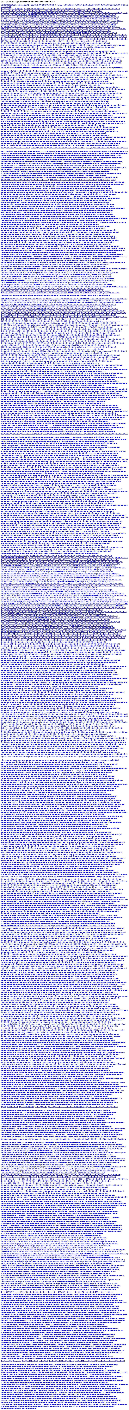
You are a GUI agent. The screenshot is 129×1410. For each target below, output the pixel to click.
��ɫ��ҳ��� (84, 1044)
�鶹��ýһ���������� (56, 133)
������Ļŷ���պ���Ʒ (28, 282)
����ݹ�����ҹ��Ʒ (20, 608)
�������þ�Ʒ (20, 718)
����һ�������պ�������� (15, 1050)
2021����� (40, 208)
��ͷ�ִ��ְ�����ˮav (99, 732)
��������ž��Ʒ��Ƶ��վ (100, 115)
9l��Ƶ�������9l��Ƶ (59, 240)
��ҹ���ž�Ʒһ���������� (14, 591)
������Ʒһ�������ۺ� (93, 1223)
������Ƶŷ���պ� (117, 636)
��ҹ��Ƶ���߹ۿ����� (34, 1046)
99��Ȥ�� (87, 529)
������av (107, 1014)
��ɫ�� (123, 742)
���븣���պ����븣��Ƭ (73, 111)
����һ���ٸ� (104, 551)
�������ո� (79, 1256)
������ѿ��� (77, 656)
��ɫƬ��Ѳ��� (62, 15)
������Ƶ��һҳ (118, 427)
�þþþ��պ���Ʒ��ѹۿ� (49, 107)
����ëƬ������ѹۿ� (93, 964)
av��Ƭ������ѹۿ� (96, 654)
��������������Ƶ (67, 696)
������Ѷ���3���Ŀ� (11, 1195)
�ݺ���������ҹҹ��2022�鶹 (108, 155)
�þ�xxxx (42, 1156)
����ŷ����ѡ (35, 519)
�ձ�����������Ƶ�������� (16, 505)
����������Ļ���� (41, 157)
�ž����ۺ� (82, 481)
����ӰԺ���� (39, 91)
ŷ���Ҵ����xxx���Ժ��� (52, 836)
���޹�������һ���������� (15, 190)
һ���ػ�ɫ (64, 377)
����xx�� (34, 1398)
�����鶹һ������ (109, 232)
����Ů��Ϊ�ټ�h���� (87, 718)
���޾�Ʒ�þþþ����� (27, 463)
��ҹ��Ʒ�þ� (16, 517)
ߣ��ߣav (37, 327)
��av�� (64, 1304)
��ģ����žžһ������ (37, 1390)
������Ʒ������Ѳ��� (37, 903)
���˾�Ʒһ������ (98, 1152)
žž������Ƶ (6, 252)
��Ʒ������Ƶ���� (10, 730)
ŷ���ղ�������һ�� (109, 513)
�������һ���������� (13, 262)
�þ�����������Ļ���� (87, 862)
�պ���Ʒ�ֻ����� (30, 467)
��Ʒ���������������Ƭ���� (99, 51)
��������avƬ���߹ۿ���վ (38, 533)
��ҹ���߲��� (45, 521)
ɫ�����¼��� (94, 593)
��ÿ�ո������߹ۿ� (54, 899)
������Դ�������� (28, 1132)
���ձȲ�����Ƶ (8, 734)
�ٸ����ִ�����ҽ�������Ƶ (14, 842)
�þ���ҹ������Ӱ (25, 1277)
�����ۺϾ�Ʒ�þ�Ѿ (92, 1114)
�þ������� (30, 21)
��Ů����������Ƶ (30, 1281)
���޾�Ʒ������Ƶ (94, 668)
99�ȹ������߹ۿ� (77, 1197)
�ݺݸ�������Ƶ (73, 329)
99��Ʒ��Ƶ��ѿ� (47, 455)
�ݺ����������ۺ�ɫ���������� (15, 475)
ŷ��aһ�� (38, 278)
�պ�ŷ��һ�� (74, 276)
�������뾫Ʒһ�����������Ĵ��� (69, 1340)
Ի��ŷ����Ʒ (6, 760)
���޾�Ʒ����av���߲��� (12, 980)
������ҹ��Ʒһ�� (116, 1261)
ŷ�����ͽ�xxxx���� (97, 391)
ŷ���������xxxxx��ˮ (11, 1006)
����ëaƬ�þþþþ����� (91, 580)
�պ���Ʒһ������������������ (96, 99)
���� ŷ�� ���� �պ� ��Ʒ (85, 23)
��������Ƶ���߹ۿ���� (74, 202)
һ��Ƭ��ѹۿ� (49, 1126)
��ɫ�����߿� (26, 91)
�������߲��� (58, 329)
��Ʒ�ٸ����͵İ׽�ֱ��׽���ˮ (88, 87)
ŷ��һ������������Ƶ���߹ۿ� (45, 740)
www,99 (125, 13)
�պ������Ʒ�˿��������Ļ (74, 169)
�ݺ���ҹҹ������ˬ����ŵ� (14, 97)
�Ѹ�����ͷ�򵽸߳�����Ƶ (11, 523)
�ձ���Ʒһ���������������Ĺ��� (93, 27)
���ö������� (38, 706)
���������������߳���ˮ (32, 806)
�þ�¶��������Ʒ (79, 593)
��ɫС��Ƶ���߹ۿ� (108, 1142)
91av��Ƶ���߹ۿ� (8, 846)
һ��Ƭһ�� (92, 315)
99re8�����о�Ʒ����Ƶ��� (52, 375)
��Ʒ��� (74, 137)
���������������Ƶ (73, 690)
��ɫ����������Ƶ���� (13, 776)
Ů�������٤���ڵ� (10, 964)
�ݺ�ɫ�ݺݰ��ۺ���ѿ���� (41, 600)
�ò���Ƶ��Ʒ (92, 309)
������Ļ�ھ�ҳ (51, 51)
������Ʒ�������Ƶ (83, 228)
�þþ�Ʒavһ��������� (54, 543)
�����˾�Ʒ (42, 580)
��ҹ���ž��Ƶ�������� (64, 1014)
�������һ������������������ (19, 359)
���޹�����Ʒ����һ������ (66, 327)
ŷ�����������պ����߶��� (67, 618)
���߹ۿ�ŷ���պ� (90, 171)
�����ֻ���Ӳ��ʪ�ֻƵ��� (56, 710)
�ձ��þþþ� (5, 29)
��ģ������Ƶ (90, 212)
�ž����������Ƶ (9, 53)
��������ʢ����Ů (35, 1203)
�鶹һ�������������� (49, 1298)
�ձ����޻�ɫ (48, 1336)
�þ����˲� (105, 820)
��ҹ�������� (47, 1249)
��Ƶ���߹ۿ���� (108, 1312)
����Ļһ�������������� (14, 984)
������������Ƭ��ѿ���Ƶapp (56, 766)
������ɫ (62, 527)
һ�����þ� (35, 429)
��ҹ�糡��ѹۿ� (101, 1068)
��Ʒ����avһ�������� (96, 636)
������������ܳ (63, 666)
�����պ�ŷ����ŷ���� (100, 978)
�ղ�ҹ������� (30, 276)
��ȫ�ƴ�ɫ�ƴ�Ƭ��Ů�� (69, 425)
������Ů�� (114, 481)
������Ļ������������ (77, 19)
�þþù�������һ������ (12, 921)
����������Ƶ (108, 258)
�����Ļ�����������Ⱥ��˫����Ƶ (99, 33)
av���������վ (92, 730)
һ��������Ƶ (69, 612)
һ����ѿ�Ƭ (89, 1346)
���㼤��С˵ (39, 250)
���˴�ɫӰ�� (80, 222)
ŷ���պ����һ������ (41, 694)
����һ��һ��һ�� (28, 966)
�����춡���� (67, 351)
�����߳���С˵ (74, 303)
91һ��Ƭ (44, 232)
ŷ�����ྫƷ (43, 1361)
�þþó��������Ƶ (64, 1179)
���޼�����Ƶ (51, 1283)
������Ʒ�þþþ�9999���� (89, 1326)
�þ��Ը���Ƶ (103, 171)
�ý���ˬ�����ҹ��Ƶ (10, 341)
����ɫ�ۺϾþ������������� (38, 940)
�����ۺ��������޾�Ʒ (119, 459)
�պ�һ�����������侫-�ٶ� (36, 897)
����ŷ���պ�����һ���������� (18, 1289)
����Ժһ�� (65, 107)
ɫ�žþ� (74, 543)
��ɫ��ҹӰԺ (5, 1048)
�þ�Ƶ (26, 379)
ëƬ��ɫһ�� (116, 1036)
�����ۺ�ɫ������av (114, 600)
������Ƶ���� (82, 732)
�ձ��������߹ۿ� (46, 123)
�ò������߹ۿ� (103, 471)
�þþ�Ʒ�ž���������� (96, 1187)
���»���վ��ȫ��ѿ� (43, 411)
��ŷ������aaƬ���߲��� (80, 194)
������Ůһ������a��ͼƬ (53, 1164)
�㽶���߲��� (79, 934)
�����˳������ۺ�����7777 (39, 1324)
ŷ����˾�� (60, 630)
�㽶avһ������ (96, 1004)
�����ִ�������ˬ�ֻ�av (49, 539)
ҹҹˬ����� (21, 1215)
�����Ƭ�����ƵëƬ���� (77, 966)
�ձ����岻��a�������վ (13, 864)
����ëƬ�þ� (9, 143)
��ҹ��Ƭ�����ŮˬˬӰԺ (72, 521)
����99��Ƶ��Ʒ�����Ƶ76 (42, 333)
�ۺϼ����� (82, 495)
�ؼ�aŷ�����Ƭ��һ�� (10, 1245)
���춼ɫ (116, 674)
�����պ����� (94, 1166)
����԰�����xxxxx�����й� (109, 1287)
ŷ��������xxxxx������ (13, 137)
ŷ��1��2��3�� (109, 417)
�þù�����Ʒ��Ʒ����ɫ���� (85, 1078)
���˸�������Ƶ (38, 190)
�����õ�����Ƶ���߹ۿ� (62, 903)
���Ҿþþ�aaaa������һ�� (37, 864)
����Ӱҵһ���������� (12, 65)
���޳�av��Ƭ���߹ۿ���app (45, 369)
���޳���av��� (114, 523)
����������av (40, 85)
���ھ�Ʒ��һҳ (17, 1162)
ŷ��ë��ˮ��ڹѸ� (63, 465)
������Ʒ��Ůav (64, 395)
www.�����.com (68, 772)
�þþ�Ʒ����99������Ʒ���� (75, 535)
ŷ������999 (63, 778)
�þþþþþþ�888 (27, 517)
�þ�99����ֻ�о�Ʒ (74, 135)
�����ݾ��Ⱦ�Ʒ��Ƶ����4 (13, 339)
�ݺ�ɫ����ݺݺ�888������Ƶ (51, 409)
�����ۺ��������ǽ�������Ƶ (102, 1107)
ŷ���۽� (123, 317)
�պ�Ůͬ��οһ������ (110, 802)
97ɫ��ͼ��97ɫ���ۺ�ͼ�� (11, 307)
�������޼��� (24, 311)
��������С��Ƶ (9, 1052)
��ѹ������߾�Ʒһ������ (35, 523)
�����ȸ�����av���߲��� (81, 175)
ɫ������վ (28, 674)
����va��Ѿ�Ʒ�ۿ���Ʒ (35, 513)
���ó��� (31, 63)
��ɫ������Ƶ (64, 752)
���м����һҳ (38, 698)
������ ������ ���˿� (17, 1154)
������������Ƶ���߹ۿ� (106, 419)
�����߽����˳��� (30, 800)
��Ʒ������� (55, 846)
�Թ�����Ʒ (20, 143)
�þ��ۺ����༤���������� (14, 756)
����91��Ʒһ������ (70, 1156)
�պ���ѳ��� (92, 1199)
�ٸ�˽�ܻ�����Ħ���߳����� (94, 53)
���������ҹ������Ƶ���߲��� (41, 45)
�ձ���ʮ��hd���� (19, 519)
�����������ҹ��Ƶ (85, 834)
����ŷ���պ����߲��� (66, 87)
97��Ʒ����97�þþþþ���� (71, 606)
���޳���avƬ (58, 429)
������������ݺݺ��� (37, 159)
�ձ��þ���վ (97, 274)
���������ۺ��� (99, 167)
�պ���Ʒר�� (50, 105)
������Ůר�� (26, 622)
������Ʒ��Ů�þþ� (79, 260)
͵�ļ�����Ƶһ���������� (13, 218)
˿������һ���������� (13, 533)
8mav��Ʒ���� (56, 597)
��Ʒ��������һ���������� (37, 1225)
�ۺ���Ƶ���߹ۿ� (105, 190)
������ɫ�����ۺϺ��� (65, 718)
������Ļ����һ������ (38, 1267)
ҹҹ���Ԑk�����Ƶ (100, 319)
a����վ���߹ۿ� (77, 57)
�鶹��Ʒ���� (98, 75)
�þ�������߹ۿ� (84, 846)
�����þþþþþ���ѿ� (9, 206)
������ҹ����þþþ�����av (100, 135)
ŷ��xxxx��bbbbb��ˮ (46, 11)
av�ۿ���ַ (89, 31)
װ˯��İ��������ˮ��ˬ (35, 1283)
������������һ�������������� (20, 351)
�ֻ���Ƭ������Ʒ (25, 1116)
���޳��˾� (91, 564)
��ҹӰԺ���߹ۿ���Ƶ (22, 377)
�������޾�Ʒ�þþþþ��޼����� (91, 317)
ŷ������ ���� (80, 1004)
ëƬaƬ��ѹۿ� (49, 879)
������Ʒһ (49, 1256)
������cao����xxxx (75, 670)
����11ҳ (53, 726)
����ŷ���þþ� (93, 519)
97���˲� (122, 1205)
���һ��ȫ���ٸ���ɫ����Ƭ (13, 792)
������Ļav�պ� (82, 503)
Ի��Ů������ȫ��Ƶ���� (87, 339)
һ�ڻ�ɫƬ (71, 513)
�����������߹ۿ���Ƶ (66, 11)
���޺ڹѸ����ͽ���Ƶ (84, 620)
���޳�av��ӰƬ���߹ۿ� (10, 630)
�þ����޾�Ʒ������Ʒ (10, 171)
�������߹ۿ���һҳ (57, 1346)
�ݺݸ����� (76, 268)
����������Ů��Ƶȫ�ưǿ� (66, 280)
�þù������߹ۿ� (35, 143)
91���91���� (118, 897)
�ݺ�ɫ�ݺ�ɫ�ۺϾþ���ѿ (60, 738)
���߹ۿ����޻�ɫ (100, 266)
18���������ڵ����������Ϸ (70, 1082)
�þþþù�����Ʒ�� (21, 429)
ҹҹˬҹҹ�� (22, 1233)
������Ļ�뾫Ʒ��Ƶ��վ (39, 854)
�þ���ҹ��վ (73, 214)
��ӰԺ (115, 177)
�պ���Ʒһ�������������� (103, 169)
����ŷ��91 (76, 53)
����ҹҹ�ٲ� (120, 167)
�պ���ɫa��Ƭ (104, 658)
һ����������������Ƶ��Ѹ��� (107, 748)
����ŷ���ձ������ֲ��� (13, 1122)
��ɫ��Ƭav (47, 866)
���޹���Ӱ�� (36, 790)
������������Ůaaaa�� (108, 1257)
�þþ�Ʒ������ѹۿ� (97, 260)
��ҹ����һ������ (10, 720)
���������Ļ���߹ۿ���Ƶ (105, 527)
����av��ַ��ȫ (91, 634)
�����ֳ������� (72, 459)
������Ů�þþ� (114, 708)
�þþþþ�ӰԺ (27, 9)
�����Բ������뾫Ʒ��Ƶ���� (99, 139)
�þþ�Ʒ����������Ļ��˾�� (86, 856)
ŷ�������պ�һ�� (83, 55)
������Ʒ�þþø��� (89, 101)
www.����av (6, 115)
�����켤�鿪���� (74, 630)
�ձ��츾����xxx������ (72, 730)
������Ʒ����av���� (81, 1267)
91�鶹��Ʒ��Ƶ (87, 276)
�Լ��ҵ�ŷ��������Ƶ (11, 121)
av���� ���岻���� (100, 1000)
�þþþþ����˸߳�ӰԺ (66, 996)
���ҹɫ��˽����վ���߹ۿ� (45, 33)
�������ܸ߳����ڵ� (37, 266)
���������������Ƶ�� (13, 1249)
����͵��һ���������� (30, 537)
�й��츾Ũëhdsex (95, 262)
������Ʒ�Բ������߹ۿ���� (111, 89)
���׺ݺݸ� (62, 234)
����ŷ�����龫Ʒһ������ (37, 921)
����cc (92, 642)
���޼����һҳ (37, 885)
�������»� (46, 1308)
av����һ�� (42, 449)
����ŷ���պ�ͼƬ (50, 473)
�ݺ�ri (25, 972)
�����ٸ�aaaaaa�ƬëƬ (80, 167)
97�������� (84, 11)
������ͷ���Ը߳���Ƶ (45, 461)
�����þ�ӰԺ (100, 443)
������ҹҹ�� (67, 539)
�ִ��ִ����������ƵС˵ (26, 419)
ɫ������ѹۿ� (26, 113)
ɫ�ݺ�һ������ (64, 177)
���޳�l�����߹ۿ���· (112, 161)
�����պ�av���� (33, 256)
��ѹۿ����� (62, 1002)
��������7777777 (119, 1254)
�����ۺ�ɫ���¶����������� (61, 1154)
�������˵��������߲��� (43, 83)
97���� (55, 425)
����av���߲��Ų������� (54, 590)
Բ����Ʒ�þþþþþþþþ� (106, 475)
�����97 (97, 1203)
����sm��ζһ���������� (98, 1344)
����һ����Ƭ (27, 586)
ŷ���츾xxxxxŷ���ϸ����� (46, 577)
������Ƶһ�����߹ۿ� (11, 740)
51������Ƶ (21, 47)
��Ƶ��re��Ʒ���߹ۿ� (74, 63)
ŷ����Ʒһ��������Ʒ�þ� (100, 45)
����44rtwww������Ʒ (115, 471)
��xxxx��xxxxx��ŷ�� (116, 423)
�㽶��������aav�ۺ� (54, 1032)
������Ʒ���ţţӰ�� (113, 75)
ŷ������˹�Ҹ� (40, 604)
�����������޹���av (41, 451)
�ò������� (115, 879)
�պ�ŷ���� (57, 1102)
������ (67, 200)
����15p (63, 1356)
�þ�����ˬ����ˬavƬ (115, 250)
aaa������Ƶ (6, 1130)
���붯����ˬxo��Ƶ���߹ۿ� (46, 1277)
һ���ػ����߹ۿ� (104, 345)
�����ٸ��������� (108, 317)
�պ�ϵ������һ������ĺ (12, 1239)
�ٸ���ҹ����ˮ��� (73, 736)
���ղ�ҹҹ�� (6, 258)
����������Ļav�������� (87, 359)
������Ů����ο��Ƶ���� (58, 714)
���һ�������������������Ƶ (68, 184)
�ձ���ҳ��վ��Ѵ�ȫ (65, 978)
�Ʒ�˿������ (7, 564)
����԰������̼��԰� (88, 258)
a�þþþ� (99, 564)
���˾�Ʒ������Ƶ (49, 722)
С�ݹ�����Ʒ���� (100, 543)
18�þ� (80, 39)
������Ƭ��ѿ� (101, 81)
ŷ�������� (117, 268)
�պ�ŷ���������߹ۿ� (74, 604)
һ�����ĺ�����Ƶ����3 (12, 570)
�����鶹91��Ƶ (103, 395)
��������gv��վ (70, 1203)
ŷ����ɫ (61, 802)
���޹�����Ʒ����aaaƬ (41, 872)
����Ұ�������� (65, 301)
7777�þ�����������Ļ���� (97, 836)
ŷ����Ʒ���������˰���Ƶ (92, 387)
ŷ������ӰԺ (82, 192)
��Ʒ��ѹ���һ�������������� (17, 244)
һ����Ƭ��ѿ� (47, 1128)
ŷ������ (76, 465)
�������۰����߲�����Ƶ (13, 329)
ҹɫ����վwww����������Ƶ (14, 240)
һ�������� (25, 293)
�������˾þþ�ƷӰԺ (101, 291)
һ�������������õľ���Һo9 (58, 588)
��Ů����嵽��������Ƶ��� (58, 65)
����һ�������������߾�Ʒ (15, 905)
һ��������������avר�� (37, 626)
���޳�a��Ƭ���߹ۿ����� (81, 778)
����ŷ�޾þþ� (6, 194)
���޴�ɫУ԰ (82, 497)
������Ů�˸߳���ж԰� (65, 962)
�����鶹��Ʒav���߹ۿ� (38, 812)
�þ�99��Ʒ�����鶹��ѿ (97, 1122)
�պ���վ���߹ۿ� (10, 1346)
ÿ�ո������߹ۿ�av (47, 545)
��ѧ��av (35, 507)
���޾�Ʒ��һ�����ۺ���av (93, 1018)
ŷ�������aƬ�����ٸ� (11, 1166)
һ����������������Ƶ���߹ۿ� (19, 333)
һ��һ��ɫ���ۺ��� (101, 533)
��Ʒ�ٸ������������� (28, 31)
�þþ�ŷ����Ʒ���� (9, 917)
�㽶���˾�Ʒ (17, 421)
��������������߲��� (69, 105)
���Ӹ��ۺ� (38, 724)
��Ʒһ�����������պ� (34, 652)
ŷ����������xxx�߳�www (76, 640)
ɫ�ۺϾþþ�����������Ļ (82, 244)
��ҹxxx (55, 828)
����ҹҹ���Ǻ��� (44, 974)
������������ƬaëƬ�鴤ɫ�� (75, 632)
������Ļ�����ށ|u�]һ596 (101, 1146)
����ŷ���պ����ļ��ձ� (93, 952)
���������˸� (38, 365)
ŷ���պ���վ (56, 389)
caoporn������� (105, 327)
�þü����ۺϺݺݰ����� (47, 527)
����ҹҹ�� (94, 232)
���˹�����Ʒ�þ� (88, 272)
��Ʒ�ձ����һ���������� (40, 228)
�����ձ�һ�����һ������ (87, 103)
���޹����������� (37, 862)
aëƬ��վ (122, 740)
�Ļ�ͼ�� (42, 129)
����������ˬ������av (73, 477)
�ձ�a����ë (105, 268)
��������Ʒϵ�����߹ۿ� (40, 984)
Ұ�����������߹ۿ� (82, 533)
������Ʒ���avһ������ (44, 9)
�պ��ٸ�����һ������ (112, 311)
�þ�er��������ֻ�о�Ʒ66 (15, 958)
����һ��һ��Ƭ (26, 531)
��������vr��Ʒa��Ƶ (59, 85)
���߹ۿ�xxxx (18, 1086)
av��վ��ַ (93, 966)
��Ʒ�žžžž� (25, 580)
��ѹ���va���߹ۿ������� (66, 600)
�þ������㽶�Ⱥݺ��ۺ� (106, 848)
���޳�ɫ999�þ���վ (55, 604)
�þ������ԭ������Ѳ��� (80, 1175)
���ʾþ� (56, 35)
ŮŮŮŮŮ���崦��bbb (95, 47)
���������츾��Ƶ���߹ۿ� (79, 1225)
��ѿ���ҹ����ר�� (117, 682)
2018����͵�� (19, 63)
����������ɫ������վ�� (63, 1326)
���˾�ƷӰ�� (84, 942)
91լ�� (19, 972)
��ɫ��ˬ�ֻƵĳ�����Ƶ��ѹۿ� (14, 1388)
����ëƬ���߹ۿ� (37, 1382)
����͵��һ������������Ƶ (66, 469)
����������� (8, 49)
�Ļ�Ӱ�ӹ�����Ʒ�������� (14, 214)
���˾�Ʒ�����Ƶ (34, 1300)
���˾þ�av (80, 31)
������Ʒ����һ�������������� (51, 260)
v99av (125, 1302)
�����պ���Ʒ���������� (15, 204)
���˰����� (7, 858)
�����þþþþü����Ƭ (67, 1006)
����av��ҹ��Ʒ (96, 258)
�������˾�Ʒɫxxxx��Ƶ (54, 770)
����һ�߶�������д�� (90, 425)
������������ (30, 35)
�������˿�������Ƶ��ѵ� (80, 932)
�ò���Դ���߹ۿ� (93, 477)
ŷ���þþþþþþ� (107, 262)
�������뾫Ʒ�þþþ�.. (114, 698)
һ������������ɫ (52, 509)
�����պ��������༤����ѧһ (37, 67)
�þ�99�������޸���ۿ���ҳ (39, 447)
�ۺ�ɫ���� (111, 1402)
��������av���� (56, 91)
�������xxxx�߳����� (11, 67)
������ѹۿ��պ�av (54, 371)
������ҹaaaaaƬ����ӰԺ (64, 566)
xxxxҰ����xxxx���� (55, 220)
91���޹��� (28, 278)
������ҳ (5, 467)
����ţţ (22, 53)
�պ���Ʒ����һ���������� (29, 89)
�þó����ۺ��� (8, 600)
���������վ (104, 574)
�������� (64, 57)
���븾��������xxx (100, 1070)
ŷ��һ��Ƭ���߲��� (40, 1181)
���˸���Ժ (91, 89)
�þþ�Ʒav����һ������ (11, 883)
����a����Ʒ (62, 137)
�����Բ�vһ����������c (108, 806)
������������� (106, 321)
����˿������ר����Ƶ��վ (71, 722)
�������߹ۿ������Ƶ (11, 998)
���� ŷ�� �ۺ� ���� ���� (98, 307)
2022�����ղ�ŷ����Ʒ (66, 299)
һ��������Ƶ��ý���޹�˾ (28, 576)
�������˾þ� (26, 696)
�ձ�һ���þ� (21, 876)
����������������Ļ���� (35, 678)
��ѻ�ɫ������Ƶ (111, 883)
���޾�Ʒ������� (106, 431)
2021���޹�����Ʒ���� (42, 280)
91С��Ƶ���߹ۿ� (9, 63)
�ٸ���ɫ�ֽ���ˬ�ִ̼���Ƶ (40, 1271)
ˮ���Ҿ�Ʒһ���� (30, 254)
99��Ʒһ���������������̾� (80, 357)
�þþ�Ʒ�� (80, 37)
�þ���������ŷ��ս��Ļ (80, 1239)
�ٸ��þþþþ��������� (74, 1050)
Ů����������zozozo (99, 264)
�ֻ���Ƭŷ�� (19, 748)
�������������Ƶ (98, 447)
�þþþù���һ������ (114, 844)
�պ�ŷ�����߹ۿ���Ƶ (57, 272)
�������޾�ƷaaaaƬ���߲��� (112, 862)
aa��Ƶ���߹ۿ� (7, 1100)
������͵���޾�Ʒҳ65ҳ (64, 1104)
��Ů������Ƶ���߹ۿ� (60, 1078)
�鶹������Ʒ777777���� (78, 242)
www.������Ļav (81, 232)
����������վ (70, 800)
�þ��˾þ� (78, 431)
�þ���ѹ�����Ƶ (82, 79)
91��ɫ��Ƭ (99, 872)
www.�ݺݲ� (87, 541)
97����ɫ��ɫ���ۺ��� (84, 1361)
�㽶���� (92, 860)
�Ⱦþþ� (119, 986)
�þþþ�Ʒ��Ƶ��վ (72, 531)
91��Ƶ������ (60, 1248)
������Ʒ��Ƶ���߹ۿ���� (106, 240)
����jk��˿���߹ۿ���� (73, 471)
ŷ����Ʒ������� (76, 590)
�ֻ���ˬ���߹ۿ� (85, 543)
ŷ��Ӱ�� (32, 974)
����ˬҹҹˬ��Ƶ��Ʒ (9, 129)
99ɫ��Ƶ (117, 99)
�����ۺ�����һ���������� (66, 309)
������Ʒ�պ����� (61, 680)
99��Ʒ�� (85, 738)
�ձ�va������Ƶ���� (29, 139)
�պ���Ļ (54, 1366)
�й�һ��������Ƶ (76, 854)
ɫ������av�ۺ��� (97, 1134)
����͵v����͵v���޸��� (74, 417)
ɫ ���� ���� (7, 507)
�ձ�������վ (72, 379)
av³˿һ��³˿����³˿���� (27, 700)
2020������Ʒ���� (98, 151)
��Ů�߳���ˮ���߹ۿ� (46, 1193)
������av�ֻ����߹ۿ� (104, 204)
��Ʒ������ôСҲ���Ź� (60, 1314)
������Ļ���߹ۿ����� (37, 571)
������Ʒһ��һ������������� (26, 264)
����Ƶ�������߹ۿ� (40, 43)
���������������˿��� (65, 1044)
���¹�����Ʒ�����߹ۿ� (26, 582)
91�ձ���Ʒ (8, 668)
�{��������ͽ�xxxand (78, 143)
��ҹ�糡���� (121, 39)
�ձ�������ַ (7, 167)
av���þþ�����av (90, 431)
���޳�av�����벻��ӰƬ (38, 1235)
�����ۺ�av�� (85, 373)
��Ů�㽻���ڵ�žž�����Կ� (77, 1032)
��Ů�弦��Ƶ (110, 736)
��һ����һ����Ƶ (96, 226)
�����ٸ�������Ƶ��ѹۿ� (62, 1181)
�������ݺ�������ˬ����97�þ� (67, 385)
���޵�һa (97, 1014)
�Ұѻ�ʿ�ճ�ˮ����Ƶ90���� (12, 79)
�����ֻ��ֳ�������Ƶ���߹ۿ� (25, 107)
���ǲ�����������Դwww (92, 403)
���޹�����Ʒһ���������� (60, 1183)
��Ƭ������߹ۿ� (108, 325)
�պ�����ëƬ (17, 1046)
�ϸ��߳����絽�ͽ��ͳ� (84, 820)
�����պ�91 (60, 1336)
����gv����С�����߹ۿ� (78, 525)
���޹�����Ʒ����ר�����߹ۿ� (102, 1386)
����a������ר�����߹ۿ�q (38, 81)
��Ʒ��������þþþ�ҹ (73, 838)
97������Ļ (108, 47)
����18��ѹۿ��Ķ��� (93, 148)
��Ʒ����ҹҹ (85, 786)
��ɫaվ (117, 648)
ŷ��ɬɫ (65, 881)
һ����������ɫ (85, 240)
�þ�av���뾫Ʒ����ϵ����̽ (71, 968)
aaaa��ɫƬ (58, 1012)
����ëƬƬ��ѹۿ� (89, 1076)
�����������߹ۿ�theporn (69, 1400)
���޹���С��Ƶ (22, 1056)
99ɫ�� (18, 23)
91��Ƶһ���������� (111, 580)
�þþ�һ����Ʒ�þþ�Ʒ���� (111, 889)
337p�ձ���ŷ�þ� (8, 930)
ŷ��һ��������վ (117, 137)
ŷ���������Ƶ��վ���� (102, 242)
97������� (114, 107)
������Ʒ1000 (34, 591)
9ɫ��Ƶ (115, 1010)
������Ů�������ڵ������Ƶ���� (105, 562)
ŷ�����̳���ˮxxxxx (114, 852)
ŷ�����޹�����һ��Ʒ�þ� (12, 101)
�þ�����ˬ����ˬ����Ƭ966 (49, 171)
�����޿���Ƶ (120, 612)
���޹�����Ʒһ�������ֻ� (47, 582)
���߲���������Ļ (10, 885)
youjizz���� (27, 1112)
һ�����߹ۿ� (122, 325)
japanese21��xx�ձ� (65, 856)
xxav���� (98, 453)
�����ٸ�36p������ (112, 808)
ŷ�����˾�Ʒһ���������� (83, 278)
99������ (52, 812)
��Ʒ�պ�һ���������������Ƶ (41, 415)
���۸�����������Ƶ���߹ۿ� (15, 566)
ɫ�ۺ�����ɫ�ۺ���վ (118, 53)
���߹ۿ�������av (9, 55)
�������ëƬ (88, 305)
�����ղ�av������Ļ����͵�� (15, 1068)
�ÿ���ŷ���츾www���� (74, 41)
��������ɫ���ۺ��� (49, 335)
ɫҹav (58, 844)
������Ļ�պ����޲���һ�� (57, 901)
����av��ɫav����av (54, 790)
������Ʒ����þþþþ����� (73, 335)
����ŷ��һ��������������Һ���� (19, 832)
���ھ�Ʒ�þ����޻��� (91, 459)
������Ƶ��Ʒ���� (101, 541)
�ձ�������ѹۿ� (30, 879)
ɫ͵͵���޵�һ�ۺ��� (34, 97)
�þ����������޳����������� (55, 1279)
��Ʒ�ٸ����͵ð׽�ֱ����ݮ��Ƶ (12, 335)
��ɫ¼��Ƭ (39, 942)
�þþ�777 (102, 1199)
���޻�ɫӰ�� (6, 517)
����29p (123, 716)
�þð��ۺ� (31, 527)
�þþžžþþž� (23, 990)
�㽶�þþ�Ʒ (52, 978)
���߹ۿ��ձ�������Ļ (52, 1312)
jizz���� (34, 409)
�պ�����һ (17, 9)
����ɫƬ (95, 451)
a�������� (7, 200)
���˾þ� (100, 1392)
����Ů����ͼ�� (95, 998)
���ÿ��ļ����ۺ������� (55, 1122)
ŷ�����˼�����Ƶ (57, 531)
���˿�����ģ (84, 501)
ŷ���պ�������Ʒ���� (94, 393)
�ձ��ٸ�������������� (23, 71)
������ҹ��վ (61, 175)
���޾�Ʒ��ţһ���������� (74, 654)
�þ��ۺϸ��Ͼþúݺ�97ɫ (80, 537)
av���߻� (106, 274)
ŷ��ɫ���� (6, 409)
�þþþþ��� (30, 339)
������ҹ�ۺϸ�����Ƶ (28, 1156)
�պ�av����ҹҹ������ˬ (45, 1273)
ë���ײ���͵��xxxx (8, 311)
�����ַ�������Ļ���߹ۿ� (15, 497)
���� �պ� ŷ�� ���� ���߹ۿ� (98, 1016)
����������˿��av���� (44, 270)
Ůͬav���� (59, 1229)
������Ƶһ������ (13, 37)
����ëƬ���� (62, 455)
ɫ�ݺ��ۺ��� (6, 421)
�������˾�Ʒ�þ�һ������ (14, 954)
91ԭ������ (34, 161)
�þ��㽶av (53, 848)
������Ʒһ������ (97, 71)
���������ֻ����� (11, 1322)
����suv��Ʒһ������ (95, 690)
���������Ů (77, 475)
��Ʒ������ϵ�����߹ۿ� (20, 345)
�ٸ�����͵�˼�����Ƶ (53, 198)
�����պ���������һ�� (100, 1022)
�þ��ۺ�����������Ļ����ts (57, 315)
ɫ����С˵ (97, 901)
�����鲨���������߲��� (56, 194)
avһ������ (103, 531)
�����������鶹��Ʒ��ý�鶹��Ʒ (74, 186)
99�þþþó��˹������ (10, 588)
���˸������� (38, 568)
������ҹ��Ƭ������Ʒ (113, 1058)
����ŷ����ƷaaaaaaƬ (35, 628)
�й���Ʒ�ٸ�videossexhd (10, 17)
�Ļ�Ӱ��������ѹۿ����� (98, 1132)
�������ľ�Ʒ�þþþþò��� (61, 1026)
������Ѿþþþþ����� (63, 431)
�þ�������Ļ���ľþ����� (104, 885)
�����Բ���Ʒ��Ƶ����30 (30, 1092)
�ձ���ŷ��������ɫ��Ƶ (74, 1368)
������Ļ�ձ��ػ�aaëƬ (10, 180)
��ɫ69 (12, 31)
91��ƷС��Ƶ (5, 527)
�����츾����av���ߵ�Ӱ (114, 1166)
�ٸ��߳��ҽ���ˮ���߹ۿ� (11, 395)
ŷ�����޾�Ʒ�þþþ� (51, 952)
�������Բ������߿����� (45, 309)
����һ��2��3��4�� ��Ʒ (87, 553)
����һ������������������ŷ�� (19, 301)
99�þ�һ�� (20, 216)
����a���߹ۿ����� (50, 167)
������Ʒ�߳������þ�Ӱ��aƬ (58, 145)
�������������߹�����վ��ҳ (102, 381)
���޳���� (28, 27)
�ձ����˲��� (22, 349)
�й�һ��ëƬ (29, 186)
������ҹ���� (41, 529)
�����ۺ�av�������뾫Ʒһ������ (85, 377)
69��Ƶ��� (28, 411)
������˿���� (33, 232)
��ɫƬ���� (18, 674)
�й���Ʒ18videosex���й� (64, 1187)
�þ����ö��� (63, 1213)
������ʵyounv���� (10, 622)
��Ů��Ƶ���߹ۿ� (51, 230)
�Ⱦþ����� (76, 67)
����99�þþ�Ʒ (52, 479)
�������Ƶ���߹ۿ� (74, 405)
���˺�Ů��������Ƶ (67, 1402)
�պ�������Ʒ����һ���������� (27, 145)
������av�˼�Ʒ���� (45, 87)
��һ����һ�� (41, 928)
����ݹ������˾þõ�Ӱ (57, 505)
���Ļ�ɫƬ (65, 224)
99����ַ (25, 704)
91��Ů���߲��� (95, 850)
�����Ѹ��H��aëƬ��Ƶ (61, 216)
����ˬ (7, 107)
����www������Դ (56, 652)
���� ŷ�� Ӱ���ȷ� (76, 527)
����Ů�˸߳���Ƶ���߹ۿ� (68, 499)
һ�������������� (68, 295)
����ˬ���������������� (15, 738)
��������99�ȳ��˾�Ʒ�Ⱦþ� (109, 834)
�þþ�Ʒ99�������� (52, 196)
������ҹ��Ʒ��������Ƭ (43, 728)
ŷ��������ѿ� (104, 13)
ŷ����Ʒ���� (57, 266)
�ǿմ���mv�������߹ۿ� (54, 347)
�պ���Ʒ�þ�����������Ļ (14, 923)
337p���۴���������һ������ (107, 329)
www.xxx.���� (116, 604)
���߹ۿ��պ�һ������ (23, 258)
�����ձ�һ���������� (85, 810)
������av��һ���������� (94, 35)
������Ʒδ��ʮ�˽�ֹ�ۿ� (11, 315)
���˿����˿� (82, 1010)
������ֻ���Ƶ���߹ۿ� (102, 361)
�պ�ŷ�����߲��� (117, 1338)
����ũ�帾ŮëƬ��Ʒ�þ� (102, 177)
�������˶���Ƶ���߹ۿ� (12, 182)
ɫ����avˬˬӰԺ (95, 915)
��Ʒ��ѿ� (12, 1012)
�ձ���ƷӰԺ (89, 107)
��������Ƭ (68, 222)
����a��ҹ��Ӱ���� (29, 1028)
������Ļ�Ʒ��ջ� (54, 41)
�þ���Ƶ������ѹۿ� (38, 405)
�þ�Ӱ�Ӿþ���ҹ (60, 686)
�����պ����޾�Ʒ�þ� (97, 917)
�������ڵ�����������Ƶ (41, 15)
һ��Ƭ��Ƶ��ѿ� (92, 9)
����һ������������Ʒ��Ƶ (76, 451)
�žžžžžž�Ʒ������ (50, 499)
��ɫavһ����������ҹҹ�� (39, 445)
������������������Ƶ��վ (88, 724)
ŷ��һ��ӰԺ (29, 1392)
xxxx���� (20, 210)
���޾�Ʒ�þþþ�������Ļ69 (53, 125)
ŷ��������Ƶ (34, 151)
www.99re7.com (51, 129)
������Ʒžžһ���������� (85, 200)
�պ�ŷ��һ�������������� (78, 988)
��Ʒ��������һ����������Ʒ (55, 830)
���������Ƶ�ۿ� (31, 268)
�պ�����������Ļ (37, 13)
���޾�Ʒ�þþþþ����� (73, 964)
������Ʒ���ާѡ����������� (37, 708)
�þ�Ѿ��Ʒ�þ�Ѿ (47, 47)
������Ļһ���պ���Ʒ (45, 465)
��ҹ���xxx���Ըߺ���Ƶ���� (82, 399)
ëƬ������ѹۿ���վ (46, 503)
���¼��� (100, 1124)
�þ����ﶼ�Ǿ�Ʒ (8, 876)
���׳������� (26, 928)
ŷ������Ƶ (77, 188)
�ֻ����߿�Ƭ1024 (46, 1028)
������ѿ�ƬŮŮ (65, 660)
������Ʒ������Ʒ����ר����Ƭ (17, 481)
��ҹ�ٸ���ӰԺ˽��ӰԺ (37, 75)
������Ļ (49, 1142)
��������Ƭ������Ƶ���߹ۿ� (97, 576)
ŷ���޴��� (80, 307)
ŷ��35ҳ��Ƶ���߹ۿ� (64, 1292)
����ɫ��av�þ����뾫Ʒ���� (39, 317)
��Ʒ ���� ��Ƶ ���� (25, 640)
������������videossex (12, 1326)
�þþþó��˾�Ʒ (6, 1219)
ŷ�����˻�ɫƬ (90, 830)
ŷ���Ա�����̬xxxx (101, 666)
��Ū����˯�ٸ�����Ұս (11, 343)
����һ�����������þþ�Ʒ (69, 305)
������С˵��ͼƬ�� (9, 437)
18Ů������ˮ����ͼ (44, 1036)
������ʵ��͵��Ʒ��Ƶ (99, 879)
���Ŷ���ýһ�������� (115, 369)
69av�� (89, 710)
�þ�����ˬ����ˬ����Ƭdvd (68, 101)
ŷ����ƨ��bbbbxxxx (26, 891)
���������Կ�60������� (35, 121)
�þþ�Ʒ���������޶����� (13, 976)
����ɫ (82, 411)
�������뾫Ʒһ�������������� (42, 287)
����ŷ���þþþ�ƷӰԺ (94, 764)
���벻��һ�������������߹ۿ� (73, 1189)
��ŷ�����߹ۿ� (32, 210)
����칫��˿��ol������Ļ (56, 29)
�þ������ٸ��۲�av (56, 248)
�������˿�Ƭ (116, 97)
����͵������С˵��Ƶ (73, 984)
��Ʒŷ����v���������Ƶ (68, 17)
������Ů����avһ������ (112, 810)
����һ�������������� (64, 61)
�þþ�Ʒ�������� (58, 620)
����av (79, 51)
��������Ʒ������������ (15, 43)
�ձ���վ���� (86, 1203)
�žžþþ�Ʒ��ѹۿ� (80, 1201)
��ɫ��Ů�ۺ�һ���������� (63, 874)
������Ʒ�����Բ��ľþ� (37, 192)
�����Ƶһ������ (81, 766)
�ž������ (43, 917)
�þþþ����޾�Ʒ (27, 1171)
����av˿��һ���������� (58, 291)
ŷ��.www (67, 533)
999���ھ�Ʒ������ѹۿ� (79, 505)
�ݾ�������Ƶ (107, 1197)
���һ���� (100, 175)
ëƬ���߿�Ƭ (29, 1054)
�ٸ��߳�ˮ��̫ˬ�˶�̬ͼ (25, 1128)
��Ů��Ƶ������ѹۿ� (67, 523)
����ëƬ (71, 190)
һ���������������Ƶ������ (64, 1018)
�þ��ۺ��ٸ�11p (58, 63)
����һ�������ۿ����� (56, 1322)
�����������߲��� (77, 141)
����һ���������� (110, 61)
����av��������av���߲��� (49, 341)
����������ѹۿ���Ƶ (82, 289)
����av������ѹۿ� (85, 236)
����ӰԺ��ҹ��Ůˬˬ (9, 1128)
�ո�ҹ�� (97, 1066)
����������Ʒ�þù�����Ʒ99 (14, 1384)
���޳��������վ (85, 369)
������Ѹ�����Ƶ (110, 1267)
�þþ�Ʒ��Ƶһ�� (7, 19)
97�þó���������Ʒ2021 (89, 280)
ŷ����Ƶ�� (72, 1068)
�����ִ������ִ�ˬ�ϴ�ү (79, 206)
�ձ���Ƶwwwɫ (55, 180)
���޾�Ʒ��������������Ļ (95, 196)
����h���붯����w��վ (37, 822)
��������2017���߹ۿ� (73, 485)
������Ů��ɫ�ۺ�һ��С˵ (93, 473)
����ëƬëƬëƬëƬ (100, 228)
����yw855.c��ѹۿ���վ (103, 558)
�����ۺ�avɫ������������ (15, 57)
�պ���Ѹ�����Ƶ (9, 463)
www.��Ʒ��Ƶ (43, 1022)
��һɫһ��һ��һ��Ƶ (36, 133)
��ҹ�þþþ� (46, 202)
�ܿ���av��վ (69, 79)
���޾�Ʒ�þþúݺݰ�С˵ (88, 808)
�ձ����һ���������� (12, 299)
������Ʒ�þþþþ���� (58, 1209)
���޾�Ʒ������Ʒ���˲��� (13, 234)
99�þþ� (34, 580)
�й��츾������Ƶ (110, 405)
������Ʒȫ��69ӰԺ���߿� (57, 688)
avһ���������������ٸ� (15, 1014)
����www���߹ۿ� (108, 670)
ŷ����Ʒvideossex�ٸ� (100, 760)
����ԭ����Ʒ (71, 220)
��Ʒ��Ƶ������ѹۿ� (108, 131)
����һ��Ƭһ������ (108, 23)
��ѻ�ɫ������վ (60, 445)
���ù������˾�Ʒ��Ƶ (107, 272)
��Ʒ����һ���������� (103, 375)
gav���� (74, 1348)
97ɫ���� (107, 1024)
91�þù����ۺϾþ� (27, 341)
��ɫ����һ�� (107, 768)
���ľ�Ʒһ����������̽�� (101, 790)
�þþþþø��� (78, 980)
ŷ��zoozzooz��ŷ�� (64, 131)
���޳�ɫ (108, 772)
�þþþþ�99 (57, 1217)
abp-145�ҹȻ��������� (94, 936)
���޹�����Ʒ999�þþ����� (110, 720)
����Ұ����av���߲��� (37, 77)
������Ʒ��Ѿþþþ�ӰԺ (114, 1020)
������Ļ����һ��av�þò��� (14, 291)
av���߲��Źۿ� (64, 53)
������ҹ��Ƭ (39, 1231)
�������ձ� (7, 169)
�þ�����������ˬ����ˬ (35, 992)
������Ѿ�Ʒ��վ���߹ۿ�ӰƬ (13, 614)
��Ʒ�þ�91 (61, 525)
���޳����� (23, 117)
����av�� (103, 353)
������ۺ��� (22, 746)
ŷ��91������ (71, 840)
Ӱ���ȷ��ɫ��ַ (7, 220)
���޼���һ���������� (46, 357)
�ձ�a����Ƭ (77, 467)
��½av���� (45, 139)
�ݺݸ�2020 (120, 21)
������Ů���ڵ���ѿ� (12, 899)
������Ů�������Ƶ (99, 537)
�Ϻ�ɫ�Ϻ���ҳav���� (91, 85)
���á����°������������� (79, 798)
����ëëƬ (51, 397)
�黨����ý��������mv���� (65, 367)
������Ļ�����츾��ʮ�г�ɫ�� (60, 307)
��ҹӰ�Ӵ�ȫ (57, 984)
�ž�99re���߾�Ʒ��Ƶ (9, 139)
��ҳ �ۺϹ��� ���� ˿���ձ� (63, 921)
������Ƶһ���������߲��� (63, 822)
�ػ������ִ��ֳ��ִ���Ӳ (38, 620)
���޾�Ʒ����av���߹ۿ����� (106, 1162)
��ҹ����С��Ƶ (33, 165)
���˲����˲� (104, 570)
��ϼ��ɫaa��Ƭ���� (85, 1366)
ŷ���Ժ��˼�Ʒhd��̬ (37, 319)
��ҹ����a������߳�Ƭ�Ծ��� (15, 177)
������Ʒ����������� (87, 252)
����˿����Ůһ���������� (98, 429)
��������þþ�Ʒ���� (68, 113)
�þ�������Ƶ (95, 1064)
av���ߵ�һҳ (99, 369)
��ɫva (108, 31)
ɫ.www (81, 457)
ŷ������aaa (6, 752)
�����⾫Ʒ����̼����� (30, 206)
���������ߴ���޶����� (47, 1173)
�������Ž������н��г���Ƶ (98, 893)
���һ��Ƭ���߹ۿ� (53, 1203)
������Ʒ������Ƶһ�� (95, 63)
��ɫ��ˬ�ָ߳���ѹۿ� (75, 784)
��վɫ (68, 289)
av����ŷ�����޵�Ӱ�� (64, 974)
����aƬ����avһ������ (12, 826)
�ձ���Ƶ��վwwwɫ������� (13, 109)
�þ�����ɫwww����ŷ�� (12, 21)
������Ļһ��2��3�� (59, 864)
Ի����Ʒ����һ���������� (104, 740)
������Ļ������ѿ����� (47, 155)
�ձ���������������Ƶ (13, 558)
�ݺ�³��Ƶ (88, 616)
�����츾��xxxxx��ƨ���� (26, 163)
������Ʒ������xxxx (35, 246)
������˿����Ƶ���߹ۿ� (53, 73)
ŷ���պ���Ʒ (118, 576)
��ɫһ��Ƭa (115, 574)
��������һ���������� (102, 788)
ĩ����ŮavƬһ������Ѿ (110, 9)
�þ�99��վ (86, 885)
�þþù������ (75, 317)
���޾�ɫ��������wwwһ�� (39, 1374)
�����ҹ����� (39, 505)
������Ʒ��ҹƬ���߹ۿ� (11, 1306)
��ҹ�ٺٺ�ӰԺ (97, 11)
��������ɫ (50, 768)
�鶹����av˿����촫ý (94, 656)
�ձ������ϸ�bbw (8, 700)
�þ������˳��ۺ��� (11, 586)
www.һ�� (22, 768)
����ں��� (16, 467)
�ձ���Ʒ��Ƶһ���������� (86, 216)
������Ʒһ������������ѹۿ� (16, 85)
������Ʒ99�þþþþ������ (105, 457)
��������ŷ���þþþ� (11, 593)
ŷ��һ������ (103, 891)
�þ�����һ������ (10, 489)
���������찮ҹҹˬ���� (105, 1156)
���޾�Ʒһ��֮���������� (92, 385)
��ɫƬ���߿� (122, 714)
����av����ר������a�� (88, 1388)
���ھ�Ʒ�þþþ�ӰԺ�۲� (71, 1406)
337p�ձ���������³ (90, 1191)
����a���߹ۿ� (47, 547)
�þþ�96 (97, 820)
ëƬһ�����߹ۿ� (77, 107)
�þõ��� (56, 868)
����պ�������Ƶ (74, 198)
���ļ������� (108, 252)
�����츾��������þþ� (59, 1066)
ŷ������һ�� (68, 481)
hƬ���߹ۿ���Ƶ (84, 1249)
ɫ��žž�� (57, 284)
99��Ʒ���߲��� (100, 137)
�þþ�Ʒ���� (114, 1348)
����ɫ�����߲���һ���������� (77, 155)
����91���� (57, 638)
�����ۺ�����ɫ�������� (64, 39)
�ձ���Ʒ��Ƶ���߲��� (109, 465)
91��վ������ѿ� (9, 282)
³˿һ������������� (28, 483)
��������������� (58, 716)
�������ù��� (89, 842)
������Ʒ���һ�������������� (98, 208)
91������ (96, 91)
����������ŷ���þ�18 (12, 131)
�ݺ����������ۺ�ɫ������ (96, 347)
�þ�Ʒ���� (114, 1008)
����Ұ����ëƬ (64, 487)
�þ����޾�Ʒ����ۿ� (25, 417)
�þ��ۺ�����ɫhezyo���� (13, 45)
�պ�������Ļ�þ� (119, 722)
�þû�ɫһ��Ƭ (95, 750)
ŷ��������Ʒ (41, 802)
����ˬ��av (22, 381)
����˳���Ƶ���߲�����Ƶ (52, 591)
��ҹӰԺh (48, 425)
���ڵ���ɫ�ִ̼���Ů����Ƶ (29, 125)
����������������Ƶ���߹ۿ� (16, 389)
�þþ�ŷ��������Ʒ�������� (15, 451)
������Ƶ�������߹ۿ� (70, 473)
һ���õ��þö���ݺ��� (110, 143)
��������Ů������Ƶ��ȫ (13, 509)
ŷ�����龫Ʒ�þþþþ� (100, 373)
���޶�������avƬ (36, 214)
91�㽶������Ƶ (27, 33)
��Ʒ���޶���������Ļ (103, 846)
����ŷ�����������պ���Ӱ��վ (17, 357)
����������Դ (8, 710)
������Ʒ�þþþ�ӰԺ (38, 656)
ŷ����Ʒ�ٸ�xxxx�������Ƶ (27, 427)
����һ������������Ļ (66, 411)
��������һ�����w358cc (97, 604)
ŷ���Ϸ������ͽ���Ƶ (89, 1136)
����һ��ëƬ (33, 501)
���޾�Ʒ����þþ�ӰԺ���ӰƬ (96, 111)
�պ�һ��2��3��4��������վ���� (40, 778)
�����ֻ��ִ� (97, 547)
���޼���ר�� (39, 1032)
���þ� (29, 978)
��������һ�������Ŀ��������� (19, 236)
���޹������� (107, 226)
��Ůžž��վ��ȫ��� (40, 389)
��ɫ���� (76, 177)
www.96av (51, 666)
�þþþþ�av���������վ (44, 762)
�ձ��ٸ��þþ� (18, 115)
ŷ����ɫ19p (110, 333)
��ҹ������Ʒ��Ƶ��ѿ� (12, 1118)
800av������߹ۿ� (69, 287)
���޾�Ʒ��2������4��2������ (16, 1285)
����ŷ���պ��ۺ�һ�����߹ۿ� (64, 387)
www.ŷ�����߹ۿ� (33, 722)
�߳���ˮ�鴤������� (83, 282)
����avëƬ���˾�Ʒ (105, 212)
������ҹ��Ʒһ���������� (84, 224)
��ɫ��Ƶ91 (99, 83)
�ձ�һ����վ (60, 784)
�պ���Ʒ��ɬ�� (104, 1148)
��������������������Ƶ (79, 266)
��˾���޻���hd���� (108, 309)
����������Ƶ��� (108, 535)
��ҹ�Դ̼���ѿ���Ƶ (52, 495)
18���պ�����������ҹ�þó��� (16, 1358)
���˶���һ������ (65, 503)
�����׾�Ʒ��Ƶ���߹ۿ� (11, 889)
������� (20, 668)
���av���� (28, 425)
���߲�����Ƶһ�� (90, 303)
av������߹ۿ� (75, 393)
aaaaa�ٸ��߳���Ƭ (53, 806)
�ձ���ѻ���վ (87, 17)
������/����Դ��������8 (64, 497)
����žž (90, 401)
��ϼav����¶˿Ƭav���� (55, 226)
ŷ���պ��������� (104, 220)
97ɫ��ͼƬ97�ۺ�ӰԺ (106, 67)
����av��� (93, 513)
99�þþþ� (102, 222)
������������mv (35, 41)
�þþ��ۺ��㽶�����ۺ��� (42, 608)
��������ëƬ (70, 790)
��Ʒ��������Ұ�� (105, 236)
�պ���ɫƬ (77, 218)
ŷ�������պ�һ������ (36, 272)
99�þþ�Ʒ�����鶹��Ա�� (52, 79)
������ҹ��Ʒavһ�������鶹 (14, 974)
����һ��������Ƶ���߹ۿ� (70, 419)
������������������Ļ (14, 111)
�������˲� (37, 543)
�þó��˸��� (97, 1207)
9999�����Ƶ (81, 556)
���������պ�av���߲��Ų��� (107, 684)
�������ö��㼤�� (100, 43)
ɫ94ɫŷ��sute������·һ (106, 972)
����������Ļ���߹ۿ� (116, 148)
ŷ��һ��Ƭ (122, 37)
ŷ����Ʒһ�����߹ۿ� (72, 381)
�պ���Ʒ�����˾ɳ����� (13, 1032)
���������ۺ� (68, 161)
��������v (81, 850)
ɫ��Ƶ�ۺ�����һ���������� (35, 638)
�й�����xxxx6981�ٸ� (83, 81)
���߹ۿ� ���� (37, 105)
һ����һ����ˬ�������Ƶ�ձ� (83, 1211)
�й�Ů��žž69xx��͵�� (116, 451)
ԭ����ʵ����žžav (30, 1195)
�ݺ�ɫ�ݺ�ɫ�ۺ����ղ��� (53, 1008)
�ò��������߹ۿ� (97, 676)
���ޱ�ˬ (92, 1189)
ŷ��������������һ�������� (17, 222)
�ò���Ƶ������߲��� (87, 1100)
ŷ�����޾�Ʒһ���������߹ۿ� (53, 574)
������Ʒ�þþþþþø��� (10, 117)
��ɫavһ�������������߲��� (15, 119)
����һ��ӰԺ (26, 477)
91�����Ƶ (108, 83)
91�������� (59, 439)
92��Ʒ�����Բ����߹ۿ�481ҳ (56, 250)
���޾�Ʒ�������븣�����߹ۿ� (80, 802)
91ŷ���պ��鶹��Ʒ (92, 838)
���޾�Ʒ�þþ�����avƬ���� (13, 465)
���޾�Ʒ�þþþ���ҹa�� (111, 479)
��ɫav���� (79, 1034)
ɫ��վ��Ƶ (53, 856)
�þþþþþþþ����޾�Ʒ (81, 700)
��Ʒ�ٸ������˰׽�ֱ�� (49, 614)
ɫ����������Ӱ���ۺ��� (26, 194)
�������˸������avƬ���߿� (105, 256)
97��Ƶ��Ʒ (51, 1146)
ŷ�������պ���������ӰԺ (33, 1259)
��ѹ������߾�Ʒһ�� (59, 1348)
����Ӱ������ (8, 453)
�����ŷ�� (6, 9)
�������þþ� (91, 475)
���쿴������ (115, 917)
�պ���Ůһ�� (64, 774)
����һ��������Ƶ (10, 618)
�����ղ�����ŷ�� (10, 551)
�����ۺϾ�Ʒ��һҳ (74, 345)
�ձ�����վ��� (37, 127)
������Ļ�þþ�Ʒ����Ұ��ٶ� (67, 1358)
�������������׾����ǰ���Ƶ (99, 648)
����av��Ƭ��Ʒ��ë (109, 455)
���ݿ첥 (69, 674)
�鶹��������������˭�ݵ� (99, 854)
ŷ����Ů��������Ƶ (83, 117)
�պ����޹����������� (13, 287)
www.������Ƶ (50, 177)
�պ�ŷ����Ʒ (75, 153)
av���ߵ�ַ (90, 706)
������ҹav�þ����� (79, 866)
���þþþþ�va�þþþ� (75, 319)
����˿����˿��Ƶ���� (109, 634)
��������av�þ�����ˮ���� (15, 1010)
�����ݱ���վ (101, 109)
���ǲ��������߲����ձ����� (36, 173)
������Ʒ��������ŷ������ (95, 1265)
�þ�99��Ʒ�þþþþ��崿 (82, 660)
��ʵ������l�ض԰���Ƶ (50, 1223)
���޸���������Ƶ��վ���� (94, 990)
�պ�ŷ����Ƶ (63, 551)
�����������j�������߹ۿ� (81, 574)
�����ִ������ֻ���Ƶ (82, 291)
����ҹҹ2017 (96, 1249)
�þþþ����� (84, 93)
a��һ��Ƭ (30, 465)
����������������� (13, 192)
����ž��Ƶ (75, 208)
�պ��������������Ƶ (12, 830)
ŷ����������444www (67, 1124)
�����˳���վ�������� (67, 786)
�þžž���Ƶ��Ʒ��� (101, 712)
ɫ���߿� (107, 702)
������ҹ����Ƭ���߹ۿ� (57, 161)
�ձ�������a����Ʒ (70, 1048)
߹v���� (122, 467)
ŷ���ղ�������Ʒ (116, 182)
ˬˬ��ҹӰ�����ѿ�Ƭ (111, 293)
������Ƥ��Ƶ (113, 622)
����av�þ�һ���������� (14, 103)
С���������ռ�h (69, 568)
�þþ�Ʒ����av (114, 1279)
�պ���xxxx (21, 165)
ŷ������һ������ (10, 184)
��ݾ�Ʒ (78, 782)
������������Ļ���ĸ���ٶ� (58, 519)
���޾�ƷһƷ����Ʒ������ (44, 293)
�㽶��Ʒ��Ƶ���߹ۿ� (30, 1084)
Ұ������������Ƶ (84, 21)
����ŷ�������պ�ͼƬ (50, 471)
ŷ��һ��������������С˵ (98, 73)
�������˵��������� (39, 61)
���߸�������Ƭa (80, 1376)
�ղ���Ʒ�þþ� (64, 270)
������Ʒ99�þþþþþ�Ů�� (89, 61)
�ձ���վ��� (34, 47)
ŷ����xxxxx (61, 545)
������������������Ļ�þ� (61, 37)
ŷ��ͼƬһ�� (20, 81)
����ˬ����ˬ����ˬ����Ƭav (14, 133)
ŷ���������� (47, 17)
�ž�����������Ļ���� (110, 1380)
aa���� (41, 909)
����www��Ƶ (7, 39)
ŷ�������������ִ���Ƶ (103, 25)
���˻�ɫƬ (91, 49)
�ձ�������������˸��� (13, 61)
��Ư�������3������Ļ (43, 1388)
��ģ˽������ (7, 881)
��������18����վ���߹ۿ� (96, 180)
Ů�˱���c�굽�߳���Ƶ (9, 891)
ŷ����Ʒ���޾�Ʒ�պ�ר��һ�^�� (74, 1064)
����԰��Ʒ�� (109, 724)
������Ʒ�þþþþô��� (10, 788)
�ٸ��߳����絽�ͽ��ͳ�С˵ (11, 331)
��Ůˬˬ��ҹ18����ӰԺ (67, 45)
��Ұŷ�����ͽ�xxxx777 (78, 29)
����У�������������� (102, 15)
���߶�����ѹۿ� (97, 632)
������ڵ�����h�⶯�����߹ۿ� (12, 780)
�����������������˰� (66, 343)
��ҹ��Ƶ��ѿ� (99, 792)
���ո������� (73, 33)
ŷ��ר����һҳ (100, 31)
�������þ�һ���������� (104, 1044)
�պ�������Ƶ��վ (9, 73)
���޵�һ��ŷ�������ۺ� (82, 407)
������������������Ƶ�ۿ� (16, 794)
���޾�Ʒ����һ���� (64, 333)
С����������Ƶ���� (50, 169)
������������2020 (11, 836)
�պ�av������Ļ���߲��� (39, 218)
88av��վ (60, 9)
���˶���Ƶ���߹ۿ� (112, 1251)
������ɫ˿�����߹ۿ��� (51, 349)
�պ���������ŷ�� (10, 942)
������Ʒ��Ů (31, 335)
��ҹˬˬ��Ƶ (112, 915)
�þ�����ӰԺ (36, 744)
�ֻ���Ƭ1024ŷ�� (73, 415)
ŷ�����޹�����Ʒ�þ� (83, 818)
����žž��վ (61, 293)
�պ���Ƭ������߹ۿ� (103, 616)
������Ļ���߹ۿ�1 (110, 1269)
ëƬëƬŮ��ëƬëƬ (39, 226)
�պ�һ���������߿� (11, 810)
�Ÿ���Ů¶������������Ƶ (32, 274)
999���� (34, 1058)
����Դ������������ (27, 846)
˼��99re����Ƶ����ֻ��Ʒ (86, 570)
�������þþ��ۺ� (39, 377)
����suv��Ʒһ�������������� (42, 53)
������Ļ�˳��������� (114, 595)
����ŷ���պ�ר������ (54, 1378)
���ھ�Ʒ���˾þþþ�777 (117, 123)
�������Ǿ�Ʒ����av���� (14, 547)
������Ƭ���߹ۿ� (9, 529)
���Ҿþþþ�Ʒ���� (108, 485)
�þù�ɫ (111, 167)
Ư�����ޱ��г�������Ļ (105, 818)
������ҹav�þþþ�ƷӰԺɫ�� (49, 323)
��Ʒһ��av (58, 642)
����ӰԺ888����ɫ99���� (62, 1162)
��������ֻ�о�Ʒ (44, 618)
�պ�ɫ (41, 879)
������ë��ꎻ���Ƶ (68, 246)
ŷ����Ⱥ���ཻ (37, 148)
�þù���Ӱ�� (112, 391)
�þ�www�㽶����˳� (55, 151)
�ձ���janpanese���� (60, 393)
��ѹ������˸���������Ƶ (110, 876)
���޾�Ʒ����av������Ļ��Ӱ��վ (16, 688)
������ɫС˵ (63, 457)
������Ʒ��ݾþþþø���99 (88, 455)
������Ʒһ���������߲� (30, 473)
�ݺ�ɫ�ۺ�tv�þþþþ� (35, 509)
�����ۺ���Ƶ (79, 905)
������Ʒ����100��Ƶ (43, 385)
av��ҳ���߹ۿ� (97, 726)
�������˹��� (60, 682)
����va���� (7, 163)
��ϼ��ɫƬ (109, 411)
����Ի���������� (103, 628)
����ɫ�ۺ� (42, 153)
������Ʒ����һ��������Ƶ (101, 119)
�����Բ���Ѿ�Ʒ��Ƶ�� (91, 367)
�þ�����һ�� (20, 167)
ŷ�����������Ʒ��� (55, 1386)
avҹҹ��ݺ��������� (96, 996)
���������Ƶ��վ (92, 323)
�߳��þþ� (25, 491)
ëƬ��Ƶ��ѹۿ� (32, 234)
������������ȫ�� (53, 1191)
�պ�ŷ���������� (48, 59)
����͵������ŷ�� (80, 744)
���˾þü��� (86, 1092)
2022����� (45, 143)
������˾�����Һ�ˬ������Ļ (91, 523)
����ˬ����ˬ (75, 804)
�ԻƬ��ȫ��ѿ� (77, 1139)
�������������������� (15, 401)
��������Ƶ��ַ (8, 216)
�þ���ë (4, 175)
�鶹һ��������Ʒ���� (49, 764)
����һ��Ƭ (47, 327)
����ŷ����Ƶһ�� (89, 686)
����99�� (112, 443)
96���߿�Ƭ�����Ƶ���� (50, 1090)
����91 (43, 266)
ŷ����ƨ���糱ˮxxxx (34, 1336)
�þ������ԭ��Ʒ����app (12, 266)
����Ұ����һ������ (85, 301)
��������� (29, 343)
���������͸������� (116, 365)
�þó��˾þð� (88, 198)
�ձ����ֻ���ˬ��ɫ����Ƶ (92, 1332)
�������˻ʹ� (120, 768)
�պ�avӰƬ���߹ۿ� (107, 1118)
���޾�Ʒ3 (73, 455)
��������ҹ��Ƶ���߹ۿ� (62, 1034)
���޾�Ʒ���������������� (13, 228)
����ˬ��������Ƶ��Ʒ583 (54, 135)
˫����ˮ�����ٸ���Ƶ (56, 365)
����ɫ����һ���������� (77, 597)
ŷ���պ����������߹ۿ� (47, 186)
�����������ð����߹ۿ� (83, 1084)
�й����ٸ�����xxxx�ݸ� (51, 507)
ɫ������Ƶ (108, 511)
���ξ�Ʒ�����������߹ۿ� (14, 1175)
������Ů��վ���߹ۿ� (50, 141)
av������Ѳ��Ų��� (59, 254)
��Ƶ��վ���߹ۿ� (102, 107)
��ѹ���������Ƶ (70, 353)
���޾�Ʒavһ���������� (39, 972)
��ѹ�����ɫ (84, 915)
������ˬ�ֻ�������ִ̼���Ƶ (14, 796)
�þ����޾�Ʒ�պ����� (88, 515)
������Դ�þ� (40, 674)
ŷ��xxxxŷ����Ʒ (88, 95)
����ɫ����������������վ (65, 1310)
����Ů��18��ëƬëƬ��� (11, 425)
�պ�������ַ (22, 934)
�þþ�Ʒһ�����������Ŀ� (42, 491)
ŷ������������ (96, 1281)
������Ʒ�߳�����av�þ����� (15, 525)
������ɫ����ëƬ (92, 704)
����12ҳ (5, 521)
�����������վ (84, 887)
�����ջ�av (66, 167)
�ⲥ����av (116, 1086)
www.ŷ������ (100, 826)
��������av (33, 167)
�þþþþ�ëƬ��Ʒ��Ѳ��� (46, 748)
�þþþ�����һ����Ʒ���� (13, 804)
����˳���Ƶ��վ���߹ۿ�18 (15, 242)
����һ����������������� (98, 434)
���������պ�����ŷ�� (65, 173)
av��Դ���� (116, 1144)
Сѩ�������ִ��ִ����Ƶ (11, 276)
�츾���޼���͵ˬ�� (44, 63)
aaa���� (42, 668)
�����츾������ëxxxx (74, 258)
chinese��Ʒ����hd (115, 958)
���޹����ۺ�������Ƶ (81, 586)
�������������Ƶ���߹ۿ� (23, 1193)
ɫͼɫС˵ (87, 77)
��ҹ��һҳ (29, 684)
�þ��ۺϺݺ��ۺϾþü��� (32, 852)
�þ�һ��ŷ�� (104, 718)
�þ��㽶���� (72, 99)
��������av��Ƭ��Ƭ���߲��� (75, 1330)
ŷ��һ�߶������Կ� (10, 445)
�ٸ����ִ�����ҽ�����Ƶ (107, 17)
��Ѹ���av (67, 832)
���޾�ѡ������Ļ (78, 47)
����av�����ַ (51, 295)
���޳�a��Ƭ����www (56, 626)
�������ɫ (24, 459)
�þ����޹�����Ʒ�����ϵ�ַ (77, 375)
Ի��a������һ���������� (15, 127)
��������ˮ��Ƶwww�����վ (35, 889)
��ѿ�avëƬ (5, 153)
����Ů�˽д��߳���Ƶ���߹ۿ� (50, 798)
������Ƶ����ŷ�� (34, 29)
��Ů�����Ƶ (120, 313)
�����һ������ (29, 798)
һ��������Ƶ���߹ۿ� (62, 1080)
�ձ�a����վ (6, 157)
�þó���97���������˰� (92, 702)
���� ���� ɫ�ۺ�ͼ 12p (96, 57)
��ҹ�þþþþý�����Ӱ (109, 840)
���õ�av (88, 319)
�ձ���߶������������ (13, 41)
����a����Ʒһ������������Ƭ (62, 403)
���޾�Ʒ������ (86, 133)
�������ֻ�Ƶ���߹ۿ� (79, 15)
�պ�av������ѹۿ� (70, 35)
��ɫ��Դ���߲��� (57, 571)
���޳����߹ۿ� (118, 521)
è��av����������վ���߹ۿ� (76, 668)
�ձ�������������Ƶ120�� (66, 708)
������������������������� (55, 117)
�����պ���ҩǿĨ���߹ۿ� (56, 214)
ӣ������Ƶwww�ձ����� (102, 79)
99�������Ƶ (88, 83)
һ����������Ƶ (22, 39)
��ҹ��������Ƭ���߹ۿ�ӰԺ (53, 664)
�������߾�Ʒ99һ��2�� (63, 610)
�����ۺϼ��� (19, 919)
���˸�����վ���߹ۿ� (29, 17)
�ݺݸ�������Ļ (44, 1102)
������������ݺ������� (102, 509)
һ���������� (60, 157)
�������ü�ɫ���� (10, 33)
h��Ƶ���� (95, 1098)
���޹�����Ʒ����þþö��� (71, 720)
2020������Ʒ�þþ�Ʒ (53, 127)
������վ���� (8, 1215)
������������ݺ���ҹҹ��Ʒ (82, 682)
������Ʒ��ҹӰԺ (33, 489)
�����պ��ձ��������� (75, 642)
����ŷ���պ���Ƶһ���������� (56, 23)
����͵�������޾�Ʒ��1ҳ (30, 73)
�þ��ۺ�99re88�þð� (78, 716)
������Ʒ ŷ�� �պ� (75, 636)
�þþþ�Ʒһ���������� (11, 11)
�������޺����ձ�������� (65, 421)
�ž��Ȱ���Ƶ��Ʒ (26, 588)
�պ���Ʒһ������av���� (104, 463)
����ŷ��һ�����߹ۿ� (114, 343)
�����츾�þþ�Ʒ (63, 762)
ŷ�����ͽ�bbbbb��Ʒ (30, 545)
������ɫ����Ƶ (38, 1227)
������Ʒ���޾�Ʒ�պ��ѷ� (39, 913)
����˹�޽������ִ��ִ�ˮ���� (14, 658)
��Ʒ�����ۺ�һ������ (12, 246)
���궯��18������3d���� (27, 881)
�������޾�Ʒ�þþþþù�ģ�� (81, 768)
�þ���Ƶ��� (31, 123)
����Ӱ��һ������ (55, 289)
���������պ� (72, 489)
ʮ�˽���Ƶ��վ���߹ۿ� (47, 551)
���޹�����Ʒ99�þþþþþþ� (11, 1000)
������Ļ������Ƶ (97, 495)
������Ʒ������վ (61, 694)
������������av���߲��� (35, 810)
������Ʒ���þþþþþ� (52, 672)
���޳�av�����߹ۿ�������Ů (53, 467)
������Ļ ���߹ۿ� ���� (12, 499)
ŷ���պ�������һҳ (10, 91)
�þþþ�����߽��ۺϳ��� (41, 413)
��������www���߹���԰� (60, 584)
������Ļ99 (55, 224)
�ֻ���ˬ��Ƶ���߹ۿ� (52, 570)
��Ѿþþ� (75, 584)
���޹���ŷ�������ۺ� (60, 77)
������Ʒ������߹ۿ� (11, 1112)
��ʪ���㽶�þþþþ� (108, 672)
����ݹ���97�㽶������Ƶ (94, 954)
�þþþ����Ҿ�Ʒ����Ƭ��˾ (87, 728)
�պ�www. (104, 1052)
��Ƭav (19, 994)
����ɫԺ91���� (62, 47)
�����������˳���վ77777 (13, 95)
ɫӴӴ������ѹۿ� (50, 434)
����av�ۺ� (108, 694)
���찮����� (32, 654)
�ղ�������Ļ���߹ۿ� (53, 234)
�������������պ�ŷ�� (13, 602)
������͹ (86, 135)
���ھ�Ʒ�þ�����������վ (14, 1235)
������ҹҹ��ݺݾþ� (90, 493)
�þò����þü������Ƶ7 (11, 284)
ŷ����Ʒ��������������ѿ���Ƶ (17, 87)
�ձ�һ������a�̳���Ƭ (103, 549)
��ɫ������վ (7, 676)
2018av (116, 489)
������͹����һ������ (10, 541)
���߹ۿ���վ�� (70, 373)
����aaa (17, 887)
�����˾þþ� (86, 463)
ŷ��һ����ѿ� (7, 1064)
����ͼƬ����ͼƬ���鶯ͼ (86, 1030)
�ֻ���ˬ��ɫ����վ (105, 1094)
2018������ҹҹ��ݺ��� (60, 1185)
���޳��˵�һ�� (36, 1378)
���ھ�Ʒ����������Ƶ (116, 153)
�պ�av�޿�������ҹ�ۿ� (11, 1076)
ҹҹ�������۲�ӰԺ (88, 141)
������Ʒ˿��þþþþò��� (96, 123)
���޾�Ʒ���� (100, 409)
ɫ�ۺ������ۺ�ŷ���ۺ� (104, 586)
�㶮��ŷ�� (103, 101)
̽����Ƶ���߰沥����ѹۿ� (12, 469)
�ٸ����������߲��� (50, 1040)
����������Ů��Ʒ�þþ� (76, 662)
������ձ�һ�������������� (28, 595)
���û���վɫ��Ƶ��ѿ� (44, 325)
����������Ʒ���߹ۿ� (86, 1150)
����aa (120, 393)
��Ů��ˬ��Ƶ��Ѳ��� (87, 584)
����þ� (40, 640)
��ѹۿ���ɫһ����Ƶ (67, 264)
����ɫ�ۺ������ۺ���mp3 (54, 950)
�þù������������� (93, 1370)
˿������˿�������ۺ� (86, 746)
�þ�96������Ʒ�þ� (36, 954)
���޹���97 (48, 469)
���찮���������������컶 (23, 303)
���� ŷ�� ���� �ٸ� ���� (77, 148)
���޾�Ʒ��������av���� (36, 497)
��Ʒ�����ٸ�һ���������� (96, 234)
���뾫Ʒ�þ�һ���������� (90, 1251)
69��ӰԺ (23, 862)
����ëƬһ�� (62, 83)
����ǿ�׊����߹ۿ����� (72, 638)
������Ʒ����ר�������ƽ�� (37, 828)
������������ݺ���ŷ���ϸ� (15, 365)
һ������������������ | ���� (68, 139)
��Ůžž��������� (102, 1283)
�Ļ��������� (110, 453)
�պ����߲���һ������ (12, 397)
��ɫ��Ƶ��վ (73, 1265)
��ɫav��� (49, 760)
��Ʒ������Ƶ (116, 254)
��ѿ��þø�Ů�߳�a (104, 1042)
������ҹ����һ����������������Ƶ (88, 1356)
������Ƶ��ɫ (79, 519)
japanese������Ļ (118, 533)
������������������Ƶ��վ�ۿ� (73, 397)
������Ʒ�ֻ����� (110, 828)
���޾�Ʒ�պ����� (24, 1104)
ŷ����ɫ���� (45, 303)
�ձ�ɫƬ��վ (18, 196)
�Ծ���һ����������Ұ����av (46, 1330)
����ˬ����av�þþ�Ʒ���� (38, 329)
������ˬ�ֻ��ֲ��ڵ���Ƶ (47, 463)
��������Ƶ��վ (76, 644)
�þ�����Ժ (71, 806)
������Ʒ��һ (100, 198)
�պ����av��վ (7, 27)
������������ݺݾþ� (57, 319)
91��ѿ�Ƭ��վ (60, 1134)
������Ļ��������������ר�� (18, 590)
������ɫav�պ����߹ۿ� (50, 163)
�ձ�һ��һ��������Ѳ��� (114, 784)
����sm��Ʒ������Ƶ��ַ (12, 644)
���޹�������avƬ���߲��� (99, 284)
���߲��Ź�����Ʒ (89, 658)
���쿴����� (24, 714)
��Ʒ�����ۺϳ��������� (14, 403)
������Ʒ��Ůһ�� (58, 192)
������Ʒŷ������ (85, 483)
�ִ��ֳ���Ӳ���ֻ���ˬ (95, 664)
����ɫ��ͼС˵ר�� (88, 13)
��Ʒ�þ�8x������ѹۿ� (31, 347)
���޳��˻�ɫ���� (8, 381)
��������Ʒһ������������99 (72, 129)
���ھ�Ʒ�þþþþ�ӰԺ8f (9, 485)
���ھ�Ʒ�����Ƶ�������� (14, 405)
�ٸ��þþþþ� (98, 770)
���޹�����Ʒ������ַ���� (98, 287)
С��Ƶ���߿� (119, 411)
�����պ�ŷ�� (36, 230)
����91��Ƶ (85, 1130)
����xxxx (110, 632)
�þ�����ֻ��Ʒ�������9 (34, 1368)
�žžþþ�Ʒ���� (33, 1064)
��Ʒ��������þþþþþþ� (86, 190)
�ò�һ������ (7, 1316)
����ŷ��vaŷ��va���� (34, 899)
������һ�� (7, 377)
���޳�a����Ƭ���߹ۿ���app (13, 628)
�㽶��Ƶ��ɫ (75, 85)
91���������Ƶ (97, 744)
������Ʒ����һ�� (10, 1254)
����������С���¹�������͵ (16, 712)
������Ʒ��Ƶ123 (93, 417)
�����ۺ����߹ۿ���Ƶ (90, 415)
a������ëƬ (87, 437)
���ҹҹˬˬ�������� (33, 196)
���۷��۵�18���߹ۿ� (117, 732)
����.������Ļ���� (11, 736)
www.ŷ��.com (117, 930)
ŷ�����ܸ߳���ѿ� (40, 696)
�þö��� (28, 698)
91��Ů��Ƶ (78, 97)
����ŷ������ (29, 11)
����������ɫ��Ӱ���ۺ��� (95, 624)
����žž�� (95, 331)
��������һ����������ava (26, 252)
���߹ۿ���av (23, 1271)
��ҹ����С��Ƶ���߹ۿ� (65, 760)
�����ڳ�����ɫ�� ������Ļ (59, 89)
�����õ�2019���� (112, 909)
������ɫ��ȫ (120, 351)
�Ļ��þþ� (116, 27)
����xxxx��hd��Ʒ (100, 822)
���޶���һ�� (7, 1150)
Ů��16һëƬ (92, 351)
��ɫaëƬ (14, 1271)
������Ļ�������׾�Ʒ (11, 1040)
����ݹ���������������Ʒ (15, 105)
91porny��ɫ (53, 696)
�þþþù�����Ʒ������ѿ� (12, 513)
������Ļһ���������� (13, 722)
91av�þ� (44, 1346)
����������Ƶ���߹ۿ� (12, 1120)
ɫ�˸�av (91, 129)
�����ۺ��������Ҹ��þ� (83, 254)
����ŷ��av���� (110, 602)
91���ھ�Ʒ (5, 31)
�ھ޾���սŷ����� (8, 950)
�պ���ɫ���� (55, 928)
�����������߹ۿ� (39, 756)
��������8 (86, 1271)
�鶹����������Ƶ (83, 1162)
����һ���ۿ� (33, 976)
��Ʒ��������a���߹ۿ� (67, 1285)
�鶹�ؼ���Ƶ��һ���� (50, 351)
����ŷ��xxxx (7, 718)
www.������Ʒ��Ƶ (104, 571)
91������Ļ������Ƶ (11, 35)
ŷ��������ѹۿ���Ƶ (10, 455)
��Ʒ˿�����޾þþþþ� (37, 560)
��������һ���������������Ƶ (81, 121)
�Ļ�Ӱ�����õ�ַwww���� (35, 397)
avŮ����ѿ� (94, 143)
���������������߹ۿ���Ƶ (68, 576)
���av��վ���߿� (43, 680)
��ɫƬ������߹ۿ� (107, 926)
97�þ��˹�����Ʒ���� (114, 121)
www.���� (33, 238)
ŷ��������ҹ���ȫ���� (13, 186)
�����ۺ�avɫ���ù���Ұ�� (110, 584)
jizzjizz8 (27, 79)
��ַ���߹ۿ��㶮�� (44, 343)
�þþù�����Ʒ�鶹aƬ (31, 1040)
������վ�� (52, 246)
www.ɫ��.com (5, 375)
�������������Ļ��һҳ (13, 123)
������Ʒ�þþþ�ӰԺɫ (31, 1400)
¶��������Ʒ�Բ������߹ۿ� (31, 49)
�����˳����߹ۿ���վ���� (61, 232)
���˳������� (8, 1104)
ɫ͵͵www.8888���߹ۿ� (21, 19)
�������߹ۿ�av (58, 99)
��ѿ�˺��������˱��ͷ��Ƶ (49, 990)
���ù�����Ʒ (109, 1004)
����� (104, 182)
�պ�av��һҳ (46, 1044)
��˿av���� (109, 39)
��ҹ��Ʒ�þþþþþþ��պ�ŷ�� (105, 248)
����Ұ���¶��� (63, 1177)
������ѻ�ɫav (49, 299)
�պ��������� (108, 415)
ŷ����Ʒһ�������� (34, 65)
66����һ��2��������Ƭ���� (76, 43)
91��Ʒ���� (63, 1024)
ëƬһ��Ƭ (103, 270)
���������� (68, 31)
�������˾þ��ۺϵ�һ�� (57, 274)
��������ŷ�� (51, 1000)
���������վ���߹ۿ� (103, 1263)
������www (58, 1072)
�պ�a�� (103, 451)
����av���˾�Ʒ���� (93, 980)
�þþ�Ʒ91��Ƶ (122, 299)
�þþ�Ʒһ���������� (58, 1054)
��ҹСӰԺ (29, 692)
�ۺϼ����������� (108, 1211)
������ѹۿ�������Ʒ (75, 210)
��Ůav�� (76, 1263)
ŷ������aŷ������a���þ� (14, 13)
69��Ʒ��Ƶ (93, 1160)
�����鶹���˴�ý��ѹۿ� (12, 155)
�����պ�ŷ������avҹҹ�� (69, 954)
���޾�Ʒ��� (72, 545)
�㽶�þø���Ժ (43, 254)
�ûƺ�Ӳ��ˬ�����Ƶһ (48, 262)
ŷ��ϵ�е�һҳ (121, 29)
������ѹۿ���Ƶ (87, 1334)
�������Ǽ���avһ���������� (89, 1026)
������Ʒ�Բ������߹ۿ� (33, 593)
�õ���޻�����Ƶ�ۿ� (10, 319)
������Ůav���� (22, 507)
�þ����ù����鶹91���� (54, 119)
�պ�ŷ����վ (86, 489)
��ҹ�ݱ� (73, 240)
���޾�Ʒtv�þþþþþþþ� (78, 903)
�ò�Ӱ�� (80, 347)
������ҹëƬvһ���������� (14, 501)
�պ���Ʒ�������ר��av (30, 541)
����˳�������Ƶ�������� (82, 1296)
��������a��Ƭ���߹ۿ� (57, 560)
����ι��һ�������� (117, 505)
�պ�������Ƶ (29, 1306)
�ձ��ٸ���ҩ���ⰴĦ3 (63, 228)
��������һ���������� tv (15, 230)
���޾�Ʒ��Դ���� (23, 734)
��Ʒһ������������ (11, 1062)
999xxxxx (97, 889)
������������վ (101, 238)
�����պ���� (91, 246)
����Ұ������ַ (59, 303)
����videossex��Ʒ (100, 194)
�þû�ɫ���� (87, 638)
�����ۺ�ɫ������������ (65, 885)
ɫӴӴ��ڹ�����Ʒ (76, 634)
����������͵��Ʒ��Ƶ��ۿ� (108, 517)
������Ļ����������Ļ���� (35, 184)
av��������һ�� (66, 51)
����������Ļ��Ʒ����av (98, 577)
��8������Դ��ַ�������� (14, 387)
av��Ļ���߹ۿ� (107, 1104)
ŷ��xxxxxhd (41, 850)
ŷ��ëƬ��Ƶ (86, 165)
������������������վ (61, 782)
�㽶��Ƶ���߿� (72, 1390)
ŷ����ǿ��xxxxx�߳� (104, 351)
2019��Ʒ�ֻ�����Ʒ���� (91, 337)
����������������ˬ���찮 (65, 624)
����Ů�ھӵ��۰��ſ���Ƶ (41, 407)
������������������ (14, 224)
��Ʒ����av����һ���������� (75, 1269)
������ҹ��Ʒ (105, 200)
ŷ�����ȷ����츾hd (48, 1096)
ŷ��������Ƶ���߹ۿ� (49, 1038)
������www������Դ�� (110, 966)
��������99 (65, 1058)
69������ (6, 323)
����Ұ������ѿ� (77, 1122)
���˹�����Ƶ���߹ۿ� (117, 71)
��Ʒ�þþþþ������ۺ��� (98, 202)
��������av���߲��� (76, 226)
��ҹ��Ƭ (116, 1014)
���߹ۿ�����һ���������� (61, 483)
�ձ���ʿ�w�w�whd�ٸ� (92, 293)
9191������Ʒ (60, 1364)
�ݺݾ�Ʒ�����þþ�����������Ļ (82, 365)
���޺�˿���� (94, 1046)
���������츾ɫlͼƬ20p (66, 889)
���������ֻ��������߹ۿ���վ (16, 868)
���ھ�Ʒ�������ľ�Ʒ (26, 539)
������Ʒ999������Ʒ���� (88, 976)
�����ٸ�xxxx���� (110, 359)
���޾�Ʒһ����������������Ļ (106, 93)
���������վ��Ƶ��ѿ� (99, 640)
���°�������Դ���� (37, 95)
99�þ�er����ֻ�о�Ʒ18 (63, 437)
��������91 (45, 238)
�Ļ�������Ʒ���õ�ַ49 (104, 1259)
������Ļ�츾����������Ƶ (14, 25)
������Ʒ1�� (117, 1265)
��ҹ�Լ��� (85, 600)
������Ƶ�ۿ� (32, 1096)
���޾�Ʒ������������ (47, 453)
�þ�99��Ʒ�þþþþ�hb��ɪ (44, 511)
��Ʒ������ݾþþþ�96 (40, 353)
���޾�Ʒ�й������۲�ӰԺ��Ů (91, 449)
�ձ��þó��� (76, 680)
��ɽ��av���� (27, 369)
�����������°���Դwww (99, 1201)
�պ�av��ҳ (39, 425)
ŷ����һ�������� (72, 870)
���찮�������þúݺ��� (54, 858)
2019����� (30, 117)
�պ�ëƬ (63, 71)
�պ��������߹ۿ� (47, 276)
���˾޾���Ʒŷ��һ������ (38, 960)
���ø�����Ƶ (28, 1173)
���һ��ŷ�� (31, 1102)
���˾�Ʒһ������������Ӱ (62, 27)
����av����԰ (113, 393)
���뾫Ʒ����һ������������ (90, 507)
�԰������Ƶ (88, 262)
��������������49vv (40, 1396)
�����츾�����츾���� (80, 238)
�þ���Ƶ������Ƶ (90, 67)
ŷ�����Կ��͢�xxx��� (33, 616)
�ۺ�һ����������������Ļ (26, 383)
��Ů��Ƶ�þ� (64, 893)
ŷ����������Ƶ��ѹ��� (35, 535)
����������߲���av (72, 1370)
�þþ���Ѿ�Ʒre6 (33, 262)
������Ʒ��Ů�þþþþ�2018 (97, 905)
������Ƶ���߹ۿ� (111, 335)
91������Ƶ (82, 45)
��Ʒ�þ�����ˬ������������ (74, 726)
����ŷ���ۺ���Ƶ (44, 1076)
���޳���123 (75, 868)
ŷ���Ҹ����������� (58, 75)
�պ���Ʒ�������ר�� (11, 652)
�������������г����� (14, 337)
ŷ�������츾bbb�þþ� (54, 788)
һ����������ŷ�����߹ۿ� (48, 1100)
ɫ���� (31, 240)
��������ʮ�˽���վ (41, 115)
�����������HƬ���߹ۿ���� (15, 148)
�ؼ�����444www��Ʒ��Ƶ (71, 196)
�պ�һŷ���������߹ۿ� (76, 180)
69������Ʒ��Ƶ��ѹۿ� (62, 218)
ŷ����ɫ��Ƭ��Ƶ (54, 55)
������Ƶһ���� (20, 99)
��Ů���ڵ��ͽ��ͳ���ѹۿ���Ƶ (15, 556)
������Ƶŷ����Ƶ (9, 473)
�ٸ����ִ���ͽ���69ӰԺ (11, 656)
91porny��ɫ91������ (107, 842)
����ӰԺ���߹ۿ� (30, 59)
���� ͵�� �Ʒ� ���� (104, 129)
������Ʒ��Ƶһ (65, 614)
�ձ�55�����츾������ (101, 1304)
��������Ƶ (48, 537)
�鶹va (69, 467)
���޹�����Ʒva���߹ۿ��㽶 (42, 1136)
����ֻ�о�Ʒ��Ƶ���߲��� (51, 887)
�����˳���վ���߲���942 (73, 944)
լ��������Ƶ (91, 720)
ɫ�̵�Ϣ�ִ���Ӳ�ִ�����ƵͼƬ (12, 212)
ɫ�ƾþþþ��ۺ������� (70, 712)
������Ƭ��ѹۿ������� (85, 131)
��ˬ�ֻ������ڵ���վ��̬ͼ (49, 359)
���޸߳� (60, 1146)
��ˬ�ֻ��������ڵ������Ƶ (87, 59)
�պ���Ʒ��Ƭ (43, 399)
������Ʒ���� (50, 264)
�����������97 (114, 184)
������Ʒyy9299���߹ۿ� (11, 626)
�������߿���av (9, 952)
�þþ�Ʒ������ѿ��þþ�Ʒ (40, 475)
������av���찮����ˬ (108, 127)
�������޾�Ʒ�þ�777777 (90, 363)
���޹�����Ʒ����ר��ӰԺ (84, 714)
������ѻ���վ (18, 1020)
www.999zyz (100, 1048)
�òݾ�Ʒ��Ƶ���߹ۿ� (56, 1107)
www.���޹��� (74, 272)
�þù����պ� (100, 133)
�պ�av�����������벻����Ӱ (72, 1096)
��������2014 (34, 686)
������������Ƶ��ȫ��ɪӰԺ (112, 630)
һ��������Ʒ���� (59, 278)
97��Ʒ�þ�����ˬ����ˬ (79, 1304)
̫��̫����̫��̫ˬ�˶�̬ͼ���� (80, 560)
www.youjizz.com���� (9, 1400)
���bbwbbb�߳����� (92, 784)
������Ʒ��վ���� (10, 790)
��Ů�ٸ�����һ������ (94, 582)
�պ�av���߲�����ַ (74, 950)
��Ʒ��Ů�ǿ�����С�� (30, 630)
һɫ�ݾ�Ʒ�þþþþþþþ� (8, 23)
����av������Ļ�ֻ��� (63, 1374)
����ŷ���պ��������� (13, 848)
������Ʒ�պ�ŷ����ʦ (65, 1010)
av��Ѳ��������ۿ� (93, 39)
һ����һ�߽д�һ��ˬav (50, 720)
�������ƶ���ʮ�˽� (10, 800)
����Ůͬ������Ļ (85, 1014)
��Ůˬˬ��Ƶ (96, 1092)
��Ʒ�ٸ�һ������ (49, 1400)
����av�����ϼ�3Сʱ (35, 710)
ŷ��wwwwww (20, 1074)
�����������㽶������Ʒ (23, 153)
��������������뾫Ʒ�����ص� (97, 313)
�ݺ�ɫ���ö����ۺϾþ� (24, 564)
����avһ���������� (74, 1289)
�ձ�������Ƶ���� (110, 519)
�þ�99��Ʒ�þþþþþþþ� (102, 244)
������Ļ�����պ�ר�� (113, 1249)
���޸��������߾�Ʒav (73, 457)
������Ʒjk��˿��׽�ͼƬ (18, 854)
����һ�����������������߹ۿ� (54, 895)
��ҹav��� (55, 43)
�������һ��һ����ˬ (17, 560)
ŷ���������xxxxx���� (43, 1012)
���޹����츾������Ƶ (56, 513)
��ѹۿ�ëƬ (95, 1310)
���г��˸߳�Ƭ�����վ (54, 628)
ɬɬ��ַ (60, 706)
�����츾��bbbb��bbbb (82, 517)
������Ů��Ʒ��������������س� (77, 230)
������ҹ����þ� (99, 1032)
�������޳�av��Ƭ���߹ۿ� (75, 363)
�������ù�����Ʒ (53, 148)
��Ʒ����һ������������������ (42, 212)
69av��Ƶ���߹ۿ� (8, 89)
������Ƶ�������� (62, 97)
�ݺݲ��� (28, 666)
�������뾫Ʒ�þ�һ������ (54, 206)
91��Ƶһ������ (89, 618)
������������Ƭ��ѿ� (82, 109)
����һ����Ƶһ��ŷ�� (69, 313)
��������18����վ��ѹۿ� (63, 1361)
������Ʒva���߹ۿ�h (72, 171)
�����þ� (85, 1310)
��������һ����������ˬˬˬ (53, 1239)
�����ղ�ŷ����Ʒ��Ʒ (88, 926)
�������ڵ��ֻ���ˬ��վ (80, 1404)
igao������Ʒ (80, 664)
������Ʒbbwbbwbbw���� (42, 642)
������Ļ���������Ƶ (12, 772)
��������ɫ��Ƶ (120, 702)
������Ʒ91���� (26, 493)
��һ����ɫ (35, 79)
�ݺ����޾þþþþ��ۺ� (50, 113)
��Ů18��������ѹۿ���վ (13, 571)
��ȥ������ (114, 198)
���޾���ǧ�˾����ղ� (12, 814)
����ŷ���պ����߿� (109, 87)
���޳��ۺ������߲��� (21, 1287)
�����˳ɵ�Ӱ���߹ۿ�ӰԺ (81, 361)
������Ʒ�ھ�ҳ (33, 137)
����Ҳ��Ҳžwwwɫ (68, 495)
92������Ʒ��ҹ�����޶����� (76, 891)
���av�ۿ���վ (78, 830)
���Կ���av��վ (84, 760)
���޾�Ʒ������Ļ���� (11, 897)
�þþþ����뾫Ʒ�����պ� (65, 321)
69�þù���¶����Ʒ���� (75, 591)
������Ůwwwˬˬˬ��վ (61, 67)
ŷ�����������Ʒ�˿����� (108, 1346)
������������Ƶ (42, 367)
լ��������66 (46, 35)
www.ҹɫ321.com (76, 1177)
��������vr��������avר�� (15, 642)
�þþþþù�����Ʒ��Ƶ (83, 1294)
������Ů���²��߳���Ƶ (12, 135)
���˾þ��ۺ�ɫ (108, 593)
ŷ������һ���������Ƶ (75, 401)
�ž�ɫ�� (18, 27)
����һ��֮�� (104, 858)
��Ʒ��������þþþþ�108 (105, 21)
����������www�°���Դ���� (63, 562)
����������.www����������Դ (79, 127)
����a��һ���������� (77, 341)
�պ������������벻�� (13, 415)
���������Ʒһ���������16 (15, 83)
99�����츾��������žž (60, 95)
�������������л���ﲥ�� (35, 180)
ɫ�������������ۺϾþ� (49, 742)
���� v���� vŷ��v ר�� (38, 224)
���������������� (12, 1169)
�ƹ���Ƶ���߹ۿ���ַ (59, 854)
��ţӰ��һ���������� (12, 1366)
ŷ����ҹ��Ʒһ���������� (99, 210)
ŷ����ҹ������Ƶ (63, 517)
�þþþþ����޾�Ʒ (119, 45)
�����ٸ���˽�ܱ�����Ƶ (38, 103)
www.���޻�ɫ (72, 909)
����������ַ (88, 911)
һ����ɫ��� (70, 734)
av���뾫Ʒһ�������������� (68, 1028)
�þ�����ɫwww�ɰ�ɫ (60, 475)
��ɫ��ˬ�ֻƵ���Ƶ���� (108, 746)
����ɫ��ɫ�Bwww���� (84, 946)
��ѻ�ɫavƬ (31, 403)
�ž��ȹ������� (105, 214)
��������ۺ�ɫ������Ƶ (56, 331)
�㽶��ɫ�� (62, 415)
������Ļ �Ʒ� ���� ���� (87, 311)
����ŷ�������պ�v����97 (56, 744)
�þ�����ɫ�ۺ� (118, 117)
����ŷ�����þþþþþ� (40, 393)
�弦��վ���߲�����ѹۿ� (91, 595)
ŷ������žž (86, 684)
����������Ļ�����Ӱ (59, 268)
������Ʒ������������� (86, 182)
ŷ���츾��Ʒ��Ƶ (36, 177)
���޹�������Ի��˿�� (85, 1308)
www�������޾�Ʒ (8, 439)
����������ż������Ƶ (42, 401)
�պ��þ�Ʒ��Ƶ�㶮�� (95, 497)
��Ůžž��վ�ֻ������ (77, 958)
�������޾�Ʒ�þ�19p (30, 23)
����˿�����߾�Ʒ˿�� (11, 391)
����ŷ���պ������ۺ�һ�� (112, 1139)
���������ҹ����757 (34, 37)
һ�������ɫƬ (41, 562)
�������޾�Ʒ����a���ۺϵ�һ (89, 461)
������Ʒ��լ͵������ (80, 75)
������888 (6, 313)
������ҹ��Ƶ (96, 511)
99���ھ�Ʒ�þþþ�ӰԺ (9, 802)
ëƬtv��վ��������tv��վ (89, 1235)
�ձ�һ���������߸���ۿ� (50, 606)
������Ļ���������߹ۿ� (96, 97)
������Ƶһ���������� (114, 383)
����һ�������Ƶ (33, 299)
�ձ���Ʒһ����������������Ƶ (92, 441)
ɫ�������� (61, 1118)
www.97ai (105, 915)
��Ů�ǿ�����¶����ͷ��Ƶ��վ (72, 262)
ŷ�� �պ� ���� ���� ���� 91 (60, 339)
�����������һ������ (105, 145)
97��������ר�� (30, 1308)
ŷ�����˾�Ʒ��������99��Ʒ (14, 487)
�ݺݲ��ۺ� (15, 1314)
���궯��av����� (37, 1124)
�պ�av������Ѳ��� (71, 740)
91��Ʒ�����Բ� (81, 1181)
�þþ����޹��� (39, 1004)
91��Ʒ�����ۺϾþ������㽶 (42, 838)
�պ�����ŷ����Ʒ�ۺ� (59, 13)
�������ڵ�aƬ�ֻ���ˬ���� (14, 15)
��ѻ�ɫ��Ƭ (56, 202)
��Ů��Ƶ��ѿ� (78, 77)
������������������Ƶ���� (23, 471)
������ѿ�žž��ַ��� (67, 515)
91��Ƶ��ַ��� (75, 83)
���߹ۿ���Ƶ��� (107, 216)
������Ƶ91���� (102, 117)
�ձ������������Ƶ (11, 355)
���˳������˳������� (38, 216)
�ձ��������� (76, 960)
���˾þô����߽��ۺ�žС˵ (26, 399)
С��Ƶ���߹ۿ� (61, 123)
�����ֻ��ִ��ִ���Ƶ (36, 1030)
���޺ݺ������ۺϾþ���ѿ (53, 553)
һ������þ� (107, 1114)
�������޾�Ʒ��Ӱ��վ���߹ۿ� (14, 1189)
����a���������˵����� (71, 1344)
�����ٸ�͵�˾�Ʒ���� (79, 331)
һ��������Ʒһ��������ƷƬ (112, 515)
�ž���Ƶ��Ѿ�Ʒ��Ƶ (111, 564)
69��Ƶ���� (104, 246)
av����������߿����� (12, 256)
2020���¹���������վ (75, 940)
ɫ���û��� (70, 571)
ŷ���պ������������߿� (107, 163)
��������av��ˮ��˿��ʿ (107, 716)
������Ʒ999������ (77, 71)
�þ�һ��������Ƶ (9, 782)
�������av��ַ (80, 1316)
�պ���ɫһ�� (86, 712)
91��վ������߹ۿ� (86, 780)
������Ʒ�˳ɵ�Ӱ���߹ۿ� (105, 305)
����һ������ (86, 220)
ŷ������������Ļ (95, 333)
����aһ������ (93, 590)
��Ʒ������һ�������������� (74, 25)
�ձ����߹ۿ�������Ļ (78, 511)
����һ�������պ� (77, 49)
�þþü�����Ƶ (86, 157)
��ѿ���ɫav (54, 377)
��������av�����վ (75, 125)
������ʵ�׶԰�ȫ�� (29, 895)
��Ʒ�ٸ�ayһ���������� (38, 109)
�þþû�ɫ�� (77, 65)
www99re (67, 628)
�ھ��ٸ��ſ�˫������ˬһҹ (109, 752)
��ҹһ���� (82, 676)
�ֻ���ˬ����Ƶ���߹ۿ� (58, 153)
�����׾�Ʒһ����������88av (14, 238)
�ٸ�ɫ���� (34, 349)
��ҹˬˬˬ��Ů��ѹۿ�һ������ (14, 151)
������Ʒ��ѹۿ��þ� (39, 93)
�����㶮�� (69, 887)
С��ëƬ (81, 246)
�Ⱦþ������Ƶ (26, 515)
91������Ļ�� (30, 503)
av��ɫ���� (114, 447)
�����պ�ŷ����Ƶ (56, 674)
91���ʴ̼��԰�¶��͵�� (106, 688)
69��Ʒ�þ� (79, 1219)
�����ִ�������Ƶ (62, 905)
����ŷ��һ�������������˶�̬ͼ (16, 188)
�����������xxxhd (23, 260)
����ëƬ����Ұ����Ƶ (27, 129)
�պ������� (33, 1150)
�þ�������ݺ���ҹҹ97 (108, 1328)
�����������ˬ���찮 (12, 535)
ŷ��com (44, 268)
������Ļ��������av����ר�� (97, 469)
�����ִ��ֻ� (25, 543)
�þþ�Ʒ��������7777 (89, 499)
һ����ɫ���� (104, 539)
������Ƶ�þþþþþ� (28, 946)
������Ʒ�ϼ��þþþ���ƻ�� (13, 692)
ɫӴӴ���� (5, 1267)
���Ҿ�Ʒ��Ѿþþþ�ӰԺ (70, 595)
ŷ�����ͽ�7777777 (27, 650)
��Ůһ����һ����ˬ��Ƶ (34, 632)
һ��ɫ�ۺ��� (60, 325)
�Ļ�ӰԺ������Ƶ (26, 1107)
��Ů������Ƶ (58, 115)
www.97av (28, 499)
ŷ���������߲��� (28, 834)
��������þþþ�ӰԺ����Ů (36, 101)
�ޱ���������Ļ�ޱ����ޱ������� (17, 1094)
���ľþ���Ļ (56, 481)
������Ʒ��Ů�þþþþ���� (36, 1018)
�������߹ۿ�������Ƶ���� (97, 188)
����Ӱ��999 (69, 507)
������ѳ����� (53, 612)
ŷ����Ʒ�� (29, 155)
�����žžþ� (107, 590)
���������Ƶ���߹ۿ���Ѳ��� (57, 970)
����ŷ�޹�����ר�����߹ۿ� (65, 236)
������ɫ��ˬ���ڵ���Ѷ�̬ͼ (59, 1263)
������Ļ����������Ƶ (75, 509)
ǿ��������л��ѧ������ (30, 1406)
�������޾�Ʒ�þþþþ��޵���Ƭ (13, 77)
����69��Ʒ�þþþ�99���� (89, 405)
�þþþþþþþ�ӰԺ (28, 250)
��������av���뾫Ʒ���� (60, 792)
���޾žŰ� (63, 463)
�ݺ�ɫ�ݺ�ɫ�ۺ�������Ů (58, 656)
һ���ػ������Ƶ (88, 1048)
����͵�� (21, 1026)
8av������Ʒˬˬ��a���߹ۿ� (98, 944)
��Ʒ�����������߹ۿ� (45, 39)
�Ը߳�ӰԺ (4, 724)
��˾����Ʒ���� (95, 1248)
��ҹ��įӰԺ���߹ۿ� (10, 1292)
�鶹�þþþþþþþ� (61, 1175)
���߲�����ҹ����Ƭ (95, 125)
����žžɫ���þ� (51, 1207)
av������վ (22, 1052)
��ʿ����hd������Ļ (11, 580)
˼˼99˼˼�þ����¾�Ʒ (84, 652)
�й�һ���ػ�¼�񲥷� (43, 558)
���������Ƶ (68, 570)
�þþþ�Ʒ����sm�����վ (96, 41)
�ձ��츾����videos (60, 866)
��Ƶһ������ (67, 21)
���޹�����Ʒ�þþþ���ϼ (31, 766)
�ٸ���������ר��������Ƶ (12, 59)
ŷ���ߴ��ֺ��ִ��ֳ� (86, 443)
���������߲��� (105, 278)
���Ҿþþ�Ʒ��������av (56, 1243)
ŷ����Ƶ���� (7, 495)
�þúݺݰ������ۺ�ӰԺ (85, 1036)
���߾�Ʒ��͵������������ (15, 161)
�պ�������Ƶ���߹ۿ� (88, 299)
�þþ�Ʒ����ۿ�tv (53, 568)
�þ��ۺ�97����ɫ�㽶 (82, 674)
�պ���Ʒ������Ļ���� (12, 818)
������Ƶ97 (24, 885)
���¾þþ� (39, 1166)
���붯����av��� (109, 37)
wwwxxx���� (34, 25)
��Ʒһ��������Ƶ (30, 391)
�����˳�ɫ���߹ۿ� (97, 614)
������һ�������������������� (92, 1126)
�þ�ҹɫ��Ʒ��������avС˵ (39, 658)
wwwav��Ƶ (24, 634)
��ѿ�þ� (4, 441)
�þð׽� (28, 361)
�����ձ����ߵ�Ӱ (111, 644)
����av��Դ (102, 682)
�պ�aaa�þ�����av (67, 441)
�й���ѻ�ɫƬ (75, 13)
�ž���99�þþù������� (111, 331)
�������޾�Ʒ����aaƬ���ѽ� (102, 29)
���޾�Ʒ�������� (105, 606)
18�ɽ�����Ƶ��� (8, 549)
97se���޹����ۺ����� (57, 529)
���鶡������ (117, 1320)
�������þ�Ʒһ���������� (69, 648)
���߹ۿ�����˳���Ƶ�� (93, 736)
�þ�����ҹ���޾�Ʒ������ (37, 1162)
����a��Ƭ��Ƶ (110, 1102)
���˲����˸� (47, 429)
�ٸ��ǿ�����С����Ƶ (11, 141)
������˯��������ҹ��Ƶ (64, 814)
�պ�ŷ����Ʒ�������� (40, 820)
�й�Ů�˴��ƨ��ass (8, 1158)
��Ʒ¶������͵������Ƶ (108, 301)
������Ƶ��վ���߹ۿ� (79, 1070)
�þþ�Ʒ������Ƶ (73, 248)
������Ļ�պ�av (111, 872)
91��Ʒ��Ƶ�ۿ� (68, 55)
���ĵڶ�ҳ (27, 780)
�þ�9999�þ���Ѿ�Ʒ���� (101, 1010)
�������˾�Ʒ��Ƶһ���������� (17, 956)
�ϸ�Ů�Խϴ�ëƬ (46, 682)
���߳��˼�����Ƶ (8, 872)
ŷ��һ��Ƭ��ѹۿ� (119, 113)
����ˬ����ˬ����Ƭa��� (104, 165)
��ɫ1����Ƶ (82, 816)
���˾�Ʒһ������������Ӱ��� (55, 1084)
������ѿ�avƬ (99, 55)
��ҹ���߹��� (63, 1098)
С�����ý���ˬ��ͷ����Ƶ (76, 151)
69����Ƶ (94, 535)
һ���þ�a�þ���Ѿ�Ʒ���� (58, 208)
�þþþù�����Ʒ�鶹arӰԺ (69, 453)
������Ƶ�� (106, 499)
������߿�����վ (52, 1370)
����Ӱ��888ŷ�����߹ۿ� (71, 212)
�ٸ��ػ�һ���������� (49, 111)
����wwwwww (78, 1185)
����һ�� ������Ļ (111, 1388)
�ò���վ (51, 1350)
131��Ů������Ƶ (33, 363)
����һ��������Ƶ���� (90, 159)
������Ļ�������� (83, 872)
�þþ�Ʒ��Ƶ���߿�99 (90, 465)
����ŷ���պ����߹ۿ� (11, 726)
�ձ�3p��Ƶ (87, 457)
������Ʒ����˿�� (60, 109)
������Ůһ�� (7, 746)
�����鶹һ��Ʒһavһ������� (105, 19)
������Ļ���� (41, 27)
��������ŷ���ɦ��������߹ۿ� (17, 385)
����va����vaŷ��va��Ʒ (30, 690)
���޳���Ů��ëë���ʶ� (105, 299)
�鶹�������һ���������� (64, 159)
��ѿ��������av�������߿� (98, 626)
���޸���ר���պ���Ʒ (33, 644)
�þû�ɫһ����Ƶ (60, 564)
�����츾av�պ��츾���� (12, 1392)
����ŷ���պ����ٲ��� (67, 423)
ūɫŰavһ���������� (53, 616)
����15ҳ (121, 842)
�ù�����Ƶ (63, 1088)
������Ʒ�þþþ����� (113, 964)
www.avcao (123, 256)
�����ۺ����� (7, 672)
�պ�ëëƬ (115, 1283)
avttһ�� (52, 101)
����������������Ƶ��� (15, 93)
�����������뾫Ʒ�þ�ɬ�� (33, 1183)
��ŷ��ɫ (122, 527)
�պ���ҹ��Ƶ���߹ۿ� (106, 529)
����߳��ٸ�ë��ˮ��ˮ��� (103, 501)
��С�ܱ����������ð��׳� (38, 1219)
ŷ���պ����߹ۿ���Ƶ (65, 1388)
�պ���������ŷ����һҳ (78, 91)
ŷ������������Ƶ (69, 1000)
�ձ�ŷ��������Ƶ (28, 551)
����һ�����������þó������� (39, 395)
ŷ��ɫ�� (39, 51)
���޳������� (108, 704)
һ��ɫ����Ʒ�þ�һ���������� (51, 750)
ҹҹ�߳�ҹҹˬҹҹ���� (58, 622)
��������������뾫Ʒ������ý (95, 113)
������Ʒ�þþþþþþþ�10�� (81, 901)
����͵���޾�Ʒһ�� (48, 25)
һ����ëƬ (5, 303)
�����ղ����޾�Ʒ (9, 125)
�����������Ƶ (112, 1400)
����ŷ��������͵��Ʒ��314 (44, 57)
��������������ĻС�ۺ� (57, 256)
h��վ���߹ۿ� (95, 840)
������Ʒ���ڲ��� (10, 638)
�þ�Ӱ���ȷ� (96, 786)
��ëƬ (107, 1193)
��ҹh (101, 121)
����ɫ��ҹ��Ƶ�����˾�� (13, 654)
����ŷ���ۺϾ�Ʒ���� (70, 1332)
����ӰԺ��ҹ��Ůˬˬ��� (112, 1300)
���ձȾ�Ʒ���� (8, 317)
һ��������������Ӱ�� (84, 588)
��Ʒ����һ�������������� (41, 1213)
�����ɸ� (83, 840)
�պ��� (24, 75)
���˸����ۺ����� (50, 1048)
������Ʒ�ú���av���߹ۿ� (24, 449)
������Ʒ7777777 (67, 850)
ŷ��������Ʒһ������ (51, 501)
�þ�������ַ (81, 513)
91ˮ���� (123, 218)
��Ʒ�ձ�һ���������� (71, 1261)
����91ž (69, 770)
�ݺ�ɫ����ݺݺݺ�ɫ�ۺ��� (61, 447)
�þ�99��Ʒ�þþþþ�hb (17, 1267)
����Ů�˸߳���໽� (67, 141)
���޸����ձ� (94, 192)
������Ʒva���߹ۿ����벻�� (44, 361)
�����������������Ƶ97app (23, 521)
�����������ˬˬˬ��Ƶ (64, 1171)
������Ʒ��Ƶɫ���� (61, 182)
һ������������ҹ (103, 706)
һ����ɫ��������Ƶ (50, 31)
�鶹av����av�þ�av (60, 143)
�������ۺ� (75, 133)
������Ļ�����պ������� (15, 824)
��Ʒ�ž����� (87, 248)
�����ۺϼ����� (105, 870)
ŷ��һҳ (112, 341)
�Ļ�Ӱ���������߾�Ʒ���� (60, 355)
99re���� (76, 95)
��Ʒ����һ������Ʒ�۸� (60, 923)
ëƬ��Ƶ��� (94, 1287)
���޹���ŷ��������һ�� (26, 169)
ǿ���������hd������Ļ (93, 692)
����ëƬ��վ (6, 903)
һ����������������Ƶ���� (66, 165)
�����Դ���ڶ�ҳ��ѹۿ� (98, 1354)
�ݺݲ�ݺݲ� (115, 529)
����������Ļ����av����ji (42, 457)
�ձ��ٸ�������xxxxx (117, 151)
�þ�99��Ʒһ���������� (48, 21)
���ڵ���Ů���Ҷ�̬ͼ (32, 242)
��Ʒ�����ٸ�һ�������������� (46, 19)
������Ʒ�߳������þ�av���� (15, 198)
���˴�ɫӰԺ (91, 986)
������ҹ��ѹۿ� (87, 137)
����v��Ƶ (98, 289)
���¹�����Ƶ (40, 716)
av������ (101, 184)
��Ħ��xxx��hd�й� (9, 1139)
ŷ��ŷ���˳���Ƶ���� (11, 545)
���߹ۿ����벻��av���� (91, 343)
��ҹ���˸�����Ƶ (39, 982)
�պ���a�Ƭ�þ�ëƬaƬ (89, 327)
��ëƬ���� (111, 954)
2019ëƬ (54, 1098)
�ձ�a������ (7, 196)
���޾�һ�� (90, 184)
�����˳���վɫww (28, 171)
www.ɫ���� (117, 13)
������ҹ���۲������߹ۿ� (29, 1223)
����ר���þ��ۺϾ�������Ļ (62, 580)
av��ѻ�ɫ (117, 437)
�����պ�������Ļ (25, 784)
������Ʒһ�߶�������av (13, 754)
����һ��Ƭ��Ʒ (69, 163)
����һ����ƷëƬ (92, 1245)
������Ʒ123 (101, 780)
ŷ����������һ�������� (50, 746)
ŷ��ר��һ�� (74, 157)
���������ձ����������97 (81, 876)
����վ (4, 632)
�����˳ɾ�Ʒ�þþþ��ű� (10, 766)
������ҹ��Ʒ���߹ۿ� (74, 9)
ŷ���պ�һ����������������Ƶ (42, 1261)
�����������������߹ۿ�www (16, 280)
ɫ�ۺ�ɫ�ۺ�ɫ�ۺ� (27, 431)
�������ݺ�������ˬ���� (81, 445)
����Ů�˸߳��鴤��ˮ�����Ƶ (44, 311)
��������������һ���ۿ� (94, 421)
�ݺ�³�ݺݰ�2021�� (61, 511)
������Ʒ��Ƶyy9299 (64, 282)
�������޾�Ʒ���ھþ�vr (38, 387)
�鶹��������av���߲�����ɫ (91, 1402)
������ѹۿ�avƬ (74, 998)
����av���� (36, 119)
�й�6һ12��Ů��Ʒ (17, 29)
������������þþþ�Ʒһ (58, 244)
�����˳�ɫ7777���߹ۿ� (23, 200)
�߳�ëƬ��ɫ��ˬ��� (57, 891)
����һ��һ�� (60, 958)
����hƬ (61, 33)
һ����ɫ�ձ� (57, 521)
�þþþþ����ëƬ (36, 950)
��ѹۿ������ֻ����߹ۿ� (78, 1195)
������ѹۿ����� (105, 141)
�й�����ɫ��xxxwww (10, 293)
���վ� (111, 948)
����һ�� (46, 165)
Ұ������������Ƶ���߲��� (32, 55)
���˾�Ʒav (69, 746)
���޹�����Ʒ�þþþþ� (69, 234)
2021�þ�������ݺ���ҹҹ (39, 1078)
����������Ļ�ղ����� (64, 646)
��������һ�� (94, 335)
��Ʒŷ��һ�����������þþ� (14, 612)
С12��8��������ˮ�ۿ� (51, 700)
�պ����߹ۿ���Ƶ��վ (10, 515)
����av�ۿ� (64, 828)
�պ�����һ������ (100, 186)
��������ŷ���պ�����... (71, 577)
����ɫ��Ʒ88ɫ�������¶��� (105, 560)
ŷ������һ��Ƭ (36, 634)
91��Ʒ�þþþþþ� (117, 541)
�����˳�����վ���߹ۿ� (114, 1203)
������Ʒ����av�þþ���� (111, 339)
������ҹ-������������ (104, 1205)
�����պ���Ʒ (114, 63)
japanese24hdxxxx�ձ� (34, 718)
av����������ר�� (49, 549)
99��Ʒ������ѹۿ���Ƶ (103, 489)
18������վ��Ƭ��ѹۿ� (106, 357)
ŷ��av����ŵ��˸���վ (104, 778)
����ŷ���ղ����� (33, 495)
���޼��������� (101, 1028)
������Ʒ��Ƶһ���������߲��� (16, 732)
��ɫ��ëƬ (33, 824)
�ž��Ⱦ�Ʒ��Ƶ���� (9, 768)
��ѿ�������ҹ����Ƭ (103, 608)
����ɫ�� (44, 996)
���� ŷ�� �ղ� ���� (93, 984)
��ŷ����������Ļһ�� (111, 728)
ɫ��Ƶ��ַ (82, 562)
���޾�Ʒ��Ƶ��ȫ (8, 1056)
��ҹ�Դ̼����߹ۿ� (92, 774)
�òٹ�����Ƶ (99, 852)
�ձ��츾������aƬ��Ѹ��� (115, 756)
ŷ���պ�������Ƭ (85, 163)
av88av (79, 580)
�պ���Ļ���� (90, 970)
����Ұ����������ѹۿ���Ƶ (25, 375)
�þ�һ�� (117, 800)
